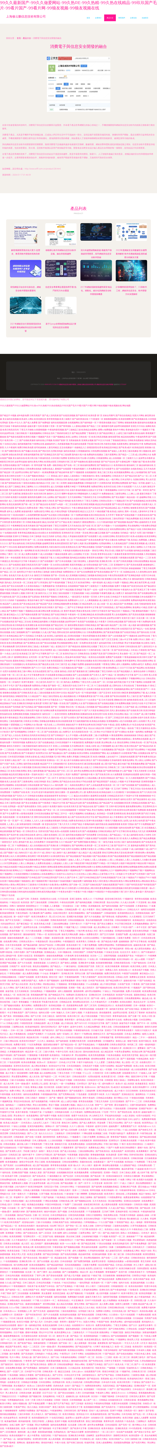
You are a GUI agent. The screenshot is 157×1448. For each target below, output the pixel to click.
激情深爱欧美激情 (76, 625)
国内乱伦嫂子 (74, 479)
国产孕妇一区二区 (74, 1226)
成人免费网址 (70, 639)
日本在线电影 (66, 1261)
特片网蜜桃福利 (81, 493)
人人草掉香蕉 (59, 724)
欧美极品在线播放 (64, 675)
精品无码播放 (57, 639)
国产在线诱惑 (15, 565)
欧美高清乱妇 (33, 650)
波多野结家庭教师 (122, 426)
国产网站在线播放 (86, 547)
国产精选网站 (61, 749)
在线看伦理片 (146, 1062)
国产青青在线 (108, 916)
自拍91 (68, 1386)
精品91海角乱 (145, 1194)
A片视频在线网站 (12, 550)
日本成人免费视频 (95, 629)
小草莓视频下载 (50, 931)
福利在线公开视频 (44, 440)
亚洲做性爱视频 (91, 749)
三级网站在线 (18, 1027)
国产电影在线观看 (15, 437)
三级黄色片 (28, 1009)
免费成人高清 (151, 664)
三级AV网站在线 (11, 1041)
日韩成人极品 (143, 735)
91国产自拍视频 (127, 785)
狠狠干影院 (132, 1041)
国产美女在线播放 (29, 803)
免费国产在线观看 (113, 657)
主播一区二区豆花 (41, 1215)
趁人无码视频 (57, 486)
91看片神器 (79, 1286)
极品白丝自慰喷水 (82, 796)
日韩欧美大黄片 (48, 1069)
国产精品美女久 (64, 508)
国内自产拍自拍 (46, 945)
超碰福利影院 (106, 1158)
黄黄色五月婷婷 (117, 646)
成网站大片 (30, 1297)
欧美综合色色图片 (27, 1226)
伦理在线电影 (92, 565)
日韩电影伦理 (90, 483)
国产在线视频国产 (95, 913)
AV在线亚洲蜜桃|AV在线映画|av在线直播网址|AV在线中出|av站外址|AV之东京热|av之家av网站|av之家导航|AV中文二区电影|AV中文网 (72, 874)
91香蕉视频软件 (19, 1286)
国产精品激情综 (140, 799)
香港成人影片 (57, 476)
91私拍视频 (12, 1375)
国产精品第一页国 (122, 749)
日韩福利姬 (132, 1108)
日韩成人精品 (67, 618)
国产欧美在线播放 (102, 572)
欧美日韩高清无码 (11, 430)
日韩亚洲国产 (79, 952)
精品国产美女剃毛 (13, 1346)
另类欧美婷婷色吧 (58, 920)
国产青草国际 (65, 426)
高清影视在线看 (90, 1037)
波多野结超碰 (21, 461)
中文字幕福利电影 (132, 781)
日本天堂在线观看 (13, 945)
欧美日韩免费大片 (39, 916)
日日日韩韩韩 (132, 1091)
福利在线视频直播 (59, 422)
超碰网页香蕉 (48, 543)
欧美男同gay (148, 1123)
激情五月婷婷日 (14, 746)
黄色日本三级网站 (70, 1123)
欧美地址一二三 (66, 796)
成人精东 (55, 1261)
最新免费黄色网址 (134, 806)
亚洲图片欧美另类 (77, 1041)
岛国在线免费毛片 (78, 785)
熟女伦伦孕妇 (113, 902)
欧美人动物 (88, 1226)
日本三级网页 (63, 799)
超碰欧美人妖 (72, 1396)
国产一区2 (97, 1233)
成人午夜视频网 (104, 746)
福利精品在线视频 (141, 550)
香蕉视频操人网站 (21, 1016)
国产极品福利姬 (30, 945)
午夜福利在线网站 (68, 1357)
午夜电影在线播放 (71, 550)
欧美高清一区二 (55, 728)
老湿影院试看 (58, 938)
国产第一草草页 (142, 490)
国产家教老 (82, 1410)
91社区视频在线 (66, 668)
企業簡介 (98, 18)
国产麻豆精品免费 (85, 717)
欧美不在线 (26, 966)
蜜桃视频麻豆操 (7, 579)
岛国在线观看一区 (11, 817)
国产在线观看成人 (143, 785)
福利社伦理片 (126, 799)
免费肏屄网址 (97, 486)
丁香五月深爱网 (60, 525)
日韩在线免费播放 (141, 561)
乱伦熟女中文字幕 (94, 490)
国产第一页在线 (58, 575)
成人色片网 (8, 1083)
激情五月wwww (118, 1393)
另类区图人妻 (140, 1300)
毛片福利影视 (63, 518)
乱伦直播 (72, 1425)
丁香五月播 (48, 1144)
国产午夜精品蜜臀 (37, 1403)
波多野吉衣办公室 (76, 1108)
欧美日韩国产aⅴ (116, 1439)
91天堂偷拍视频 (77, 593)
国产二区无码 (90, 1005)
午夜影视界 (44, 1055)
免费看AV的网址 (103, 1311)
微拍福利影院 (138, 579)
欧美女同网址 (83, 753)
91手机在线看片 (64, 1169)
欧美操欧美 (126, 1087)
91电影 (6, 1201)
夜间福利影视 (24, 1421)
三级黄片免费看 (123, 938)
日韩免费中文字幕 (72, 661)
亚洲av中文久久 (16, 422)
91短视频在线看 (10, 533)
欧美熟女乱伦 (72, 547)
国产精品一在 (122, 778)
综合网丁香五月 (57, 1226)
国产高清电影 (49, 1172)
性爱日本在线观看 (120, 1403)
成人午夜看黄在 (117, 817)
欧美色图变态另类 (43, 1247)
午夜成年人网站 (103, 1393)
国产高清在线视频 (136, 614)
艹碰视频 (111, 1368)
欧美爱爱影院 (55, 533)
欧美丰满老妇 (107, 1428)
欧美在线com (125, 970)
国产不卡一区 (116, 572)
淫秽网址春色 (133, 1080)
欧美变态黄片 (92, 643)
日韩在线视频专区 (123, 920)
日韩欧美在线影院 (37, 1268)
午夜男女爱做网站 (122, 1051)
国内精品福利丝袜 (55, 568)
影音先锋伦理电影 (141, 931)
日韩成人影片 (6, 1204)
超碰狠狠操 (124, 941)
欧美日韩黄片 (48, 607)
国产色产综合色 (108, 461)
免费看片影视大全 (88, 849)
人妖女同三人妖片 (40, 1123)
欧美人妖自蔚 (11, 781)
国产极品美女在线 (46, 664)
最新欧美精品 (19, 661)
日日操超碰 (138, 1318)
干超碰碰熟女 (21, 600)
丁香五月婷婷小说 (108, 671)
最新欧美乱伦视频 (89, 646)
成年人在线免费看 (122, 600)
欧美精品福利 (105, 792)
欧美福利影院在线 (98, 1414)
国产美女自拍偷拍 (66, 1393)
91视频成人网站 (127, 582)
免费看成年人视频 (20, 1183)
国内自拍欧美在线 (91, 1051)
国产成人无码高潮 (50, 415)
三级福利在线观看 (127, 756)
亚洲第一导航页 (111, 1172)
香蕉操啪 (105, 1378)
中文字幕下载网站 (134, 682)
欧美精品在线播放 (98, 721)
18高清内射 (101, 1389)
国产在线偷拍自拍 (8, 1147)
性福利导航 (89, 1442)
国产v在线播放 (70, 753)
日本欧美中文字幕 (95, 1080)
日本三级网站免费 (113, 1073)
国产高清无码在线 (135, 586)
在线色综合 (151, 920)
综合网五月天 (107, 1318)
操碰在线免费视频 (54, 956)
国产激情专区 (16, 934)
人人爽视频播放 (91, 600)
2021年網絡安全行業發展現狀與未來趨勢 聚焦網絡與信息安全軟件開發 (25, 327)
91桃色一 (5, 1030)
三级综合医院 (103, 1286)
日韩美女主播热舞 (132, 1176)
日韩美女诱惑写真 (118, 1044)
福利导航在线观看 (31, 764)
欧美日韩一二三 (12, 440)
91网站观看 (87, 1133)
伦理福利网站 (105, 543)
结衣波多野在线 (7, 433)
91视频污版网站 (57, 1329)
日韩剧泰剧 (19, 1137)
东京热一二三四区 (104, 1357)
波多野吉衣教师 (145, 458)
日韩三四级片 (31, 1098)
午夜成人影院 (114, 724)
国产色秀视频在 (30, 1368)
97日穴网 (84, 1229)
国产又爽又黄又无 (23, 987)
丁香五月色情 (63, 1073)
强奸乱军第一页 (22, 1364)
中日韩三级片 (65, 1076)
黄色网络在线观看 (140, 739)
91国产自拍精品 (144, 980)
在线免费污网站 (10, 941)
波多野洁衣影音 (99, 1261)
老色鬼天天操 (15, 575)
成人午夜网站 (124, 508)
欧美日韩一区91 (111, 1183)
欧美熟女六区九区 (137, 831)
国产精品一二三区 (143, 557)
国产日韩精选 (62, 1126)
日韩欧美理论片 (66, 1240)
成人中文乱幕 (31, 479)
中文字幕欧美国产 (15, 1012)
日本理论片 (82, 1083)
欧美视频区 (89, 1389)
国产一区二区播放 (23, 820)
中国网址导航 (132, 1208)
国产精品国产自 (106, 803)
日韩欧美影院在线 (122, 963)
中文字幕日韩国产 (60, 1428)
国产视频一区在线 (57, 703)
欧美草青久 (81, 941)
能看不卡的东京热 (80, 1115)
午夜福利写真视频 (26, 1048)
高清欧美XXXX (130, 1048)
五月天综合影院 (42, 1158)
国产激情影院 (100, 1197)
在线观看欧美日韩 (93, 1354)
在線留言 (145, 18)
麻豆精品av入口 (14, 614)
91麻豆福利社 (70, 966)
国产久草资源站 (41, 582)
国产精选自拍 (74, 646)
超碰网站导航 (145, 497)
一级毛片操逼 (107, 842)
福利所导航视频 (110, 1297)
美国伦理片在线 (69, 685)
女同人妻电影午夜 (21, 842)
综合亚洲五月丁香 (74, 1407)
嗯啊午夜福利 (67, 493)
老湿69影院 (52, 1240)
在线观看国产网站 (98, 753)
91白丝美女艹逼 (93, 700)
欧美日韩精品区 (108, 778)
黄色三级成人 (34, 646)
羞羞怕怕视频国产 (33, 1304)
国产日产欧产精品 (106, 1375)
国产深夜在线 (130, 621)
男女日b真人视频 (112, 550)
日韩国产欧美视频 (95, 952)
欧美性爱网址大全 (62, 1332)
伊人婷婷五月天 (96, 1115)
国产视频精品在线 (83, 1201)
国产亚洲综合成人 (43, 1375)
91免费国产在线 (18, 792)
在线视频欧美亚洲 (122, 803)
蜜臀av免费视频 (105, 430)
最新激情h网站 (33, 1442)
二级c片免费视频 (100, 735)
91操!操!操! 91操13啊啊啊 (76, 1194)
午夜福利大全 (127, 589)
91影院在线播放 (28, 483)
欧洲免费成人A (112, 668)
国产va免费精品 (89, 529)
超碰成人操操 (143, 1215)
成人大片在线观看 (67, 838)
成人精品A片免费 (111, 582)
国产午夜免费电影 (138, 1243)
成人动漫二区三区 (11, 568)
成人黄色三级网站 (135, 547)
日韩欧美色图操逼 (136, 440)
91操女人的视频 (19, 1126)
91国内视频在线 (108, 938)
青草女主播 (80, 973)
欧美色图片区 (88, 1368)
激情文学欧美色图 (73, 938)
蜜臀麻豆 (142, 1048)
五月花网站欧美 (77, 746)
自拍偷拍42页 (97, 1418)
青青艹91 (99, 1105)
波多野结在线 (144, 636)
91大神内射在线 (93, 650)
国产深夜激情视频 (127, 1350)
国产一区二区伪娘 (105, 682)
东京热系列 (59, 1229)
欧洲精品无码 (103, 710)
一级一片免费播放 (67, 1083)
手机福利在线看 (16, 490)
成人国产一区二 (90, 1400)
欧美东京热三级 (82, 579)
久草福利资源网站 (90, 1290)
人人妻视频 (54, 906)
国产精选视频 (120, 522)
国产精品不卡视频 (8, 415)
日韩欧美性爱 (99, 902)
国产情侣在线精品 (123, 415)
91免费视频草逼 (47, 586)
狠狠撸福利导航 (123, 1275)
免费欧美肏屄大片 (124, 1279)
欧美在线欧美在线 (82, 1119)
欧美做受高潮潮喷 (124, 1005)
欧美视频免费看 (81, 1172)
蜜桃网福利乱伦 (93, 1240)
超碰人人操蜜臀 (141, 1418)
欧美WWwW (149, 1169)
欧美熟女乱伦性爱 (66, 998)
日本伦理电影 (118, 643)
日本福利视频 (88, 1393)
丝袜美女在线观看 (8, 1325)
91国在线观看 (119, 1108)
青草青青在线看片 (125, 1030)
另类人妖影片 (43, 806)
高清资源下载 (40, 838)
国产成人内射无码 (74, 1218)
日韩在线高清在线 (45, 1250)
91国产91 (111, 1389)
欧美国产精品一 (81, 657)
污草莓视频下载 (106, 1037)
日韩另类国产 (35, 415)
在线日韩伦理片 (60, 913)
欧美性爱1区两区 (41, 703)
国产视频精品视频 (72, 1247)
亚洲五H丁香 (110, 1030)
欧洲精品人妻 (103, 1137)
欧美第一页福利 (30, 774)
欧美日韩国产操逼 (141, 1279)
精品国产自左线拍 (48, 515)
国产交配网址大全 (74, 703)
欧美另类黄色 (61, 714)
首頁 (88, 18)
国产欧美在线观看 (118, 696)
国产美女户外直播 (19, 739)
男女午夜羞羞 (116, 707)
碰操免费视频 (83, 1059)
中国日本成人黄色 (142, 1354)
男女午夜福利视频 (132, 643)
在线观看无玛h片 (130, 1073)
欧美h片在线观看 (48, 675)
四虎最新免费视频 (122, 1442)
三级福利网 (90, 1091)
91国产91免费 (112, 1147)
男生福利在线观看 (78, 444)
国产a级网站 (46, 913)
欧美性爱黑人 (56, 550)
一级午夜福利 (97, 582)
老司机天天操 (65, 778)
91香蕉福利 (52, 1343)
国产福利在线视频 (110, 906)
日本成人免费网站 (132, 1034)
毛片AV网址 (15, 1357)
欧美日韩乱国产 (131, 746)
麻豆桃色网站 (54, 1378)
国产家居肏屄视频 (111, 632)
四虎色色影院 (13, 980)
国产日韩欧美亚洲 (21, 778)
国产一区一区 (23, 760)
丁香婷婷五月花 (89, 497)
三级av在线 (26, 998)
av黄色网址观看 (85, 735)
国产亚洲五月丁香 (141, 589)
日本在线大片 (139, 1389)
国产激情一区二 (55, 685)
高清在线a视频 (146, 1311)
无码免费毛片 (90, 1279)
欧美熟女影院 (50, 461)
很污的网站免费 (47, 710)
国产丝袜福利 (20, 1055)
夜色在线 (120, 1194)
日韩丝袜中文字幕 (33, 700)
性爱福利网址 (122, 916)
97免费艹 (67, 1204)
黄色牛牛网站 (119, 430)
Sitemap (123, 384)
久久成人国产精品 (48, 632)
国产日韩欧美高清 (25, 693)
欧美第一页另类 (90, 597)
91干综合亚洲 (92, 1332)
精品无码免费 (29, 639)
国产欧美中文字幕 (78, 1428)
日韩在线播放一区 (65, 515)
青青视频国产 (111, 1272)
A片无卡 (143, 1343)
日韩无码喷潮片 (73, 1133)
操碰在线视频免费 (15, 938)
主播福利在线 (9, 1158)
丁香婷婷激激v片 (142, 685)
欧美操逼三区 (25, 653)
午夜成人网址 (50, 508)
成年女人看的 (42, 835)
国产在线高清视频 (67, 415)
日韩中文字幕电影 (103, 1226)
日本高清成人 (103, 835)
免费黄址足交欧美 (137, 977)
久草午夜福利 (98, 1019)
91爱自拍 (121, 1218)
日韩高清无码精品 (18, 1133)
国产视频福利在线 (104, 987)
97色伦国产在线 (58, 849)
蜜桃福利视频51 (143, 611)
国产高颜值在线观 (78, 629)
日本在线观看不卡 (148, 597)
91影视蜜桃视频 (17, 1272)
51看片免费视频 (89, 945)
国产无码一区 (125, 1425)
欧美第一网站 (38, 508)
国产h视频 (62, 1211)
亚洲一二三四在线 (80, 1190)
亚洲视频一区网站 (13, 1233)
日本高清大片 (80, 700)
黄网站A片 (50, 1126)
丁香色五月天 (72, 582)
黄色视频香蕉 (105, 1012)
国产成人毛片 (36, 1322)
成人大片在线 (7, 1140)
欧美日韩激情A (126, 1204)
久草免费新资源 (94, 469)
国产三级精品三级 (73, 430)
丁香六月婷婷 (44, 959)
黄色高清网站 (123, 742)
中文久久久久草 (131, 1343)
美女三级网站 (53, 781)
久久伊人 (41, 1041)
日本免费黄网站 (104, 497)
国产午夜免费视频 (34, 952)
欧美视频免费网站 (122, 472)
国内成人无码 (11, 582)
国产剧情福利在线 (13, 483)
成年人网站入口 (57, 1037)
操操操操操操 (130, 735)
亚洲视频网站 (112, 721)
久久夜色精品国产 (120, 543)
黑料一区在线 (131, 511)
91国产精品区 (109, 1354)
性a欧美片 (115, 1087)
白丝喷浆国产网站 (129, 753)
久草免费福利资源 (37, 1240)
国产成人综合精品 (68, 1151)
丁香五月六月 (104, 646)
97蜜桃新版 (32, 1055)
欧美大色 (119, 1364)
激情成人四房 (66, 671)
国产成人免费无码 (87, 1123)
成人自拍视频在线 (38, 845)
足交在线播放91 (66, 447)
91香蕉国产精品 (84, 810)
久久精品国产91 (35, 696)
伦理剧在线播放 (10, 465)
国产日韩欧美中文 (111, 653)
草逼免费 (101, 1123)
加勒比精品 (15, 1300)
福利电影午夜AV (87, 774)
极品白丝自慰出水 (40, 533)
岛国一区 (43, 1378)
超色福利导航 (105, 643)
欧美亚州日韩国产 (28, 1041)
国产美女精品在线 (27, 604)
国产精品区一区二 (144, 653)
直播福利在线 (86, 714)
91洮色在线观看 (22, 749)
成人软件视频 (102, 1293)
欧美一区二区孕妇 (92, 732)
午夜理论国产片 (111, 1268)
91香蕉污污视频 (110, 820)
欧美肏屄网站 (84, 582)
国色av (124, 1233)
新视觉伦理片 (27, 493)
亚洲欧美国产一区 (142, 1386)
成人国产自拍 (74, 817)
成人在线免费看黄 (139, 1069)
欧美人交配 (5, 1240)
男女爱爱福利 (139, 1240)
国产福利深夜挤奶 (31, 1108)
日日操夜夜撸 (109, 1275)
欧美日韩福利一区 (125, 959)
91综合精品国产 (81, 540)
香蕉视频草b (40, 956)
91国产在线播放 (69, 1208)
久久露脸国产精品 (128, 1165)
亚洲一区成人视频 (78, 678)
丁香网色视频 (6, 1386)
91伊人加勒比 (16, 1389)
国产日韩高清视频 (124, 561)
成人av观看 (140, 959)
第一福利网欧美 (28, 550)
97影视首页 (133, 1290)
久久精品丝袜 (74, 1368)
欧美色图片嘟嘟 (56, 767)
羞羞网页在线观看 (98, 796)
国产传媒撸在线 (81, 461)
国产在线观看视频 (59, 987)
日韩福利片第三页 (65, 461)
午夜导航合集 (146, 1133)
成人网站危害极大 (39, 1066)
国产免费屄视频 (81, 842)
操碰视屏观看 (114, 824)
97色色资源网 (13, 1062)
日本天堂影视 (107, 700)
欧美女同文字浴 (87, 817)
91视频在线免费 (71, 1140)
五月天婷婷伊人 (16, 788)
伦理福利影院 (96, 1172)
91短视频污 (48, 1112)
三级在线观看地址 (69, 1311)
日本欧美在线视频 (74, 1037)
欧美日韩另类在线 (106, 977)
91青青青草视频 (18, 742)
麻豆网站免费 (44, 611)
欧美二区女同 (32, 792)
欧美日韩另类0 (124, 1382)
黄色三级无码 (58, 1407)
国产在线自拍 (94, 508)
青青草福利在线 (120, 1016)
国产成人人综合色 (13, 735)
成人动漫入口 (86, 767)
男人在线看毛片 (29, 1091)
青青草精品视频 (25, 533)
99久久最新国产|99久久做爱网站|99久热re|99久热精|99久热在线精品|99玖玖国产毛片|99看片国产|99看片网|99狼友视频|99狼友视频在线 (61, 405)
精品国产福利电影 (133, 504)
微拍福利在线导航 (79, 1361)
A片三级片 (99, 970)
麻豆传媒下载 (124, 764)
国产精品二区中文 (59, 813)
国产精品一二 (61, 607)
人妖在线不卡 (112, 756)
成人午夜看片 (100, 621)
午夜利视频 (5, 1094)
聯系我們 (121, 18)
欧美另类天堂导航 (130, 1055)
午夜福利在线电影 (19, 426)
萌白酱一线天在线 (44, 724)
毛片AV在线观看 (127, 1314)
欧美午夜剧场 (41, 977)
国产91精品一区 (109, 675)
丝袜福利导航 (52, 842)
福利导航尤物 (120, 682)
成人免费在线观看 (29, 554)
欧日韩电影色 (19, 625)
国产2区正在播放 (19, 597)
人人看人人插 (13, 824)
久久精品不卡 (95, 493)
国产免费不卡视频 (107, 739)
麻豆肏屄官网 (141, 582)
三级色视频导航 (16, 721)
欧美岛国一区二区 (47, 1336)
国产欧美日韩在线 (98, 618)
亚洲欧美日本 (95, 995)
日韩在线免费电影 (65, 1364)
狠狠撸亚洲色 (50, 540)
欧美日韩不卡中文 (61, 689)
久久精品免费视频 (61, 557)
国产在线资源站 (51, 732)
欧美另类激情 (29, 525)
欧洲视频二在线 (131, 604)
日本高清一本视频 (86, 1130)
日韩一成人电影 (129, 625)
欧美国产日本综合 (46, 1286)
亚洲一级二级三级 (116, 1254)
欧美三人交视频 (32, 1069)
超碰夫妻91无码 (34, 426)
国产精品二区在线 (23, 621)
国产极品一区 (19, 831)
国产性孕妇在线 (96, 1361)
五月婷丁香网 (108, 1211)
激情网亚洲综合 (21, 657)
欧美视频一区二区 (22, 1119)
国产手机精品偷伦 (86, 1044)
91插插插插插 (137, 1027)
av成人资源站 (129, 1115)
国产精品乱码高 (146, 746)
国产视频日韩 (35, 1396)
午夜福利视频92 (79, 469)
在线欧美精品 (137, 469)
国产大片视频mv (104, 525)
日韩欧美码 (53, 902)
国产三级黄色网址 (25, 781)
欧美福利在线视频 (68, 1314)
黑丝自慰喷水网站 (145, 661)
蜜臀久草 (52, 1364)
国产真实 (7, 1016)
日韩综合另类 (61, 479)
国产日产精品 (61, 522)
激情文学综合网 (26, 1162)
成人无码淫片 (88, 987)
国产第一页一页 (7, 820)
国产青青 (109, 1105)
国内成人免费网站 (72, 682)
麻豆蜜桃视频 (143, 625)
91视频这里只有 (121, 501)
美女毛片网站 (35, 984)
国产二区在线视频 (20, 1293)
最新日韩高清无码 (29, 565)
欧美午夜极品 (13, 618)
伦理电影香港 (17, 799)
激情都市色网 (107, 426)
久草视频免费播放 (141, 924)
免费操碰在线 (107, 493)
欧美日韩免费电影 (15, 643)
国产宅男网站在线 (67, 1094)
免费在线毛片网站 (42, 511)
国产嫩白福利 (103, 625)
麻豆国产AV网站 (65, 1318)
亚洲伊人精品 (11, 760)
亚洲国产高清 (96, 653)
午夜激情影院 (78, 742)
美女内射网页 (46, 650)
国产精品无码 (114, 611)
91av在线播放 (92, 984)
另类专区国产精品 (46, 831)
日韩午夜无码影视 (117, 806)
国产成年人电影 (77, 543)
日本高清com (120, 909)
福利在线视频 (60, 1297)
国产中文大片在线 (102, 440)
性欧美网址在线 (111, 1215)
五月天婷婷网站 (75, 497)
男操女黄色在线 (83, 611)
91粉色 (26, 1087)
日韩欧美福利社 (122, 1375)
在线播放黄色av (16, 689)
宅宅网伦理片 (29, 1236)
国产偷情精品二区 (53, 1414)
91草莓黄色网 (35, 1144)
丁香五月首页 (105, 1016)
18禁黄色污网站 (108, 664)
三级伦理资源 (118, 518)
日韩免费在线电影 (33, 469)
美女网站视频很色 (92, 1258)
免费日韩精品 (53, 668)
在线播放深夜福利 (52, 820)
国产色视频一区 (75, 1258)
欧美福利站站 (32, 664)
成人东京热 (34, 1076)
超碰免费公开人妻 (78, 792)
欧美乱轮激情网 (14, 504)
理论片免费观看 (42, 1425)
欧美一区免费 (80, 643)
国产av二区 (32, 1133)
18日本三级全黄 (16, 1318)
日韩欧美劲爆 (137, 1158)
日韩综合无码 (48, 433)
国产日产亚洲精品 (64, 1286)
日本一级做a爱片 (23, 1083)
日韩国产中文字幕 (62, 1250)
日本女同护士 (126, 479)
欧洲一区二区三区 (122, 1357)
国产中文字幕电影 (76, 607)
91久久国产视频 (28, 476)
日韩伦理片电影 (32, 710)
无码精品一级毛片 (128, 533)
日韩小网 (82, 1425)
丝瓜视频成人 (150, 828)
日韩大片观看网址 (94, 1215)
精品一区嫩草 (48, 749)
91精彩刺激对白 (87, 476)
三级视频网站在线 (123, 1247)
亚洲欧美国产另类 (86, 966)
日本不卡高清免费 (93, 1300)
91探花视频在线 (132, 792)
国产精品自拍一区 (69, 1044)
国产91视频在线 (130, 636)
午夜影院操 (57, 1247)
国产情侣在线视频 (48, 643)
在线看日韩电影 (93, 689)
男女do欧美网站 (40, 1105)
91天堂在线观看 (30, 788)
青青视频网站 (6, 1332)
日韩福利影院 (110, 913)
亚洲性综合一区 (100, 717)
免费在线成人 (48, 469)
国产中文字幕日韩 (121, 831)
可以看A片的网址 (88, 458)
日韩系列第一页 (119, 547)
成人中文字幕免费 (31, 675)
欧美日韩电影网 (35, 1187)
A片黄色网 (69, 956)
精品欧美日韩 (33, 1037)
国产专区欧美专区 (34, 1314)
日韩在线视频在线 (76, 920)
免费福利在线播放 (95, 454)
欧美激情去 (55, 1055)
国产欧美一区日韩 (8, 810)
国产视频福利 (53, 980)
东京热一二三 (96, 956)
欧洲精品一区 (95, 842)
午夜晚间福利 (89, 824)
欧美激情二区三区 (57, 835)
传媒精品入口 (80, 447)
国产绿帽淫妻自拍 (13, 451)
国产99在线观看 (127, 906)
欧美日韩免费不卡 (141, 1087)
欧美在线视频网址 (37, 1265)
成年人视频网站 (123, 664)
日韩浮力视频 (11, 1279)
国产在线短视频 (127, 515)
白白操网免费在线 (23, 1165)
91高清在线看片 (18, 515)
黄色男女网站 (116, 1322)
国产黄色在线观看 (86, 1314)
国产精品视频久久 (125, 671)
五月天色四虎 (149, 469)
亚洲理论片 (114, 1140)
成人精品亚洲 (107, 1051)
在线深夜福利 (21, 785)
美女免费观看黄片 (60, 1091)
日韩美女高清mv (106, 501)
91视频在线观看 (60, 1108)
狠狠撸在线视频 (10, 693)
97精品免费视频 (131, 518)
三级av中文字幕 (125, 639)
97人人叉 (87, 1073)
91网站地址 (36, 1350)
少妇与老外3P (21, 1187)
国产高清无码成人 (122, 650)
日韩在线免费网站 (70, 1162)
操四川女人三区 (45, 593)
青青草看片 (70, 1019)
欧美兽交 (89, 1403)
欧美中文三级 (107, 845)
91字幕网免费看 (83, 486)
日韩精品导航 (135, 1403)
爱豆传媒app (144, 1187)
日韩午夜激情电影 (96, 828)
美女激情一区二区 (128, 653)
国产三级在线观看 (38, 902)
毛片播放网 (34, 913)
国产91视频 (26, 1208)
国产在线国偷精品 (137, 501)
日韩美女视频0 (18, 1201)
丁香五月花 (101, 1130)
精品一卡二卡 (23, 810)
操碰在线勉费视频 (75, 483)
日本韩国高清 (109, 995)
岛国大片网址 (89, 1322)
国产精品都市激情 (44, 525)
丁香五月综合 (135, 788)
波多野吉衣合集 (30, 927)
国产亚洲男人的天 (13, 1151)
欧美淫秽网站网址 (17, 710)
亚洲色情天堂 (68, 533)
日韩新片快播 (86, 927)
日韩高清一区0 (130, 1410)
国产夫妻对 (64, 1027)
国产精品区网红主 (107, 433)
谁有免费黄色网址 (118, 529)
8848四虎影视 (135, 1428)
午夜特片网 (54, 1101)
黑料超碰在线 (61, 600)
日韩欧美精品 (90, 625)
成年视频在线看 (73, 948)
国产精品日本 (92, 1304)
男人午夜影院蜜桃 (15, 1098)
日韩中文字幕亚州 (99, 611)
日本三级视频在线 (58, 1368)
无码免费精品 (36, 991)
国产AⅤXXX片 (81, 1023)
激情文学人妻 (63, 1336)
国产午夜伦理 (118, 504)
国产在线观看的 (123, 469)
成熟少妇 (149, 1265)
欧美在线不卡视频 (140, 970)
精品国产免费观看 (124, 1066)
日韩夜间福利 (72, 1197)
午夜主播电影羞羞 (80, 508)
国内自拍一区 (57, 717)
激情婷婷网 (78, 991)
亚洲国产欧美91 (146, 1108)
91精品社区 (15, 902)
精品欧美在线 (105, 518)
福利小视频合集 (20, 1403)
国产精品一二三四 (126, 454)
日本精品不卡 (116, 597)
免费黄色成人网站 (97, 1147)
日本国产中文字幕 (33, 1371)
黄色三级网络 (86, 1197)
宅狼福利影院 (145, 604)
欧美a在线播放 (137, 536)
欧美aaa (31, 1386)
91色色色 (56, 1282)
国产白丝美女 (106, 1108)
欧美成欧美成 (61, 739)
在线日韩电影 (40, 781)
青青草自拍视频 (87, 1009)
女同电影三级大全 (86, 1311)
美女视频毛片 (20, 1386)
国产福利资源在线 (80, 419)
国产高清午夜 (13, 835)
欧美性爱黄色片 (92, 1432)
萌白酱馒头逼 (133, 1218)
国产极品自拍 (42, 504)
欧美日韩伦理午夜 (122, 987)
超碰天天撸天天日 (93, 1297)
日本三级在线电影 (121, 1069)
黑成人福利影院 (43, 639)
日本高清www (10, 1311)
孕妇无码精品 (69, 728)
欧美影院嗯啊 (125, 419)
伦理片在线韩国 (10, 671)
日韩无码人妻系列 (137, 1396)
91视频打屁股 (117, 1332)
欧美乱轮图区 (126, 1002)
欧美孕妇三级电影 (42, 572)
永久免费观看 (116, 774)
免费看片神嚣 (70, 486)
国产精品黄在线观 (148, 1137)
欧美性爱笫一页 (136, 1435)
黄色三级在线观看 (61, 593)
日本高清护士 (59, 774)
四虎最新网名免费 (75, 1005)
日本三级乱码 (29, 1282)
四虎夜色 (11, 1218)
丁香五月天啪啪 (26, 430)
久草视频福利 (79, 1378)
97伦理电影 (98, 899)
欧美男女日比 (42, 753)
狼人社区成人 (54, 618)
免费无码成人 (63, 1137)
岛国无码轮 (46, 1435)
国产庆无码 (48, 1350)
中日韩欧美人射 (87, 1439)
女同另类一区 (35, 657)
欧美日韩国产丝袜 (99, 724)
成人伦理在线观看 (34, 1201)
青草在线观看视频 (75, 1279)
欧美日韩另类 (17, 639)
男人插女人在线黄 (120, 849)
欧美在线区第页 (34, 739)
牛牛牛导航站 (9, 909)
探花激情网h (22, 1073)
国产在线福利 (39, 1361)
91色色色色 (129, 1421)
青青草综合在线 (104, 554)
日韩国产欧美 (102, 948)
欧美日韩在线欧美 (101, 661)
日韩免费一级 (38, 824)
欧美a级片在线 (86, 970)
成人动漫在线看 (77, 518)
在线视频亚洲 (86, 1140)
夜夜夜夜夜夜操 (100, 1140)
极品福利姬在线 (146, 465)
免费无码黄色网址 (104, 1325)
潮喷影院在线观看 (19, 518)
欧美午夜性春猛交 (11, 717)
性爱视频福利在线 (124, 945)
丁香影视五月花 (18, 479)
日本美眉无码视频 (16, 756)
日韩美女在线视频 (11, 1243)
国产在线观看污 (91, 536)
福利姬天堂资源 (116, 1009)
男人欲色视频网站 (120, 614)
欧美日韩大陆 (31, 458)
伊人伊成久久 (37, 1414)
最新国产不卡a (75, 1322)
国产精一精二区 (28, 504)
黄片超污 (54, 1083)
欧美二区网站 (17, 764)
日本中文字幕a (115, 1130)
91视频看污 (75, 1137)
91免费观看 (140, 1162)
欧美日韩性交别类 (13, 476)
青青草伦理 (109, 1421)
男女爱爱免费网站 (20, 1076)
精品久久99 (125, 1229)
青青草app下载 (32, 1329)
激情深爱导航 (114, 437)
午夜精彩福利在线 (81, 1030)
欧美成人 (66, 1361)
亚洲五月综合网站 (116, 714)
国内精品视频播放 (8, 1414)
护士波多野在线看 (37, 1183)
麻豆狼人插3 (22, 1144)
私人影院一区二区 (130, 1062)
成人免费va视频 (106, 1304)
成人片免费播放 (110, 1300)
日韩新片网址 (102, 1314)
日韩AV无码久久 (43, 717)
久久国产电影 (128, 707)
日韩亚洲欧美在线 (116, 1307)
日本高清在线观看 (76, 1211)
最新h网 (97, 1165)
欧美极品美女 (40, 589)
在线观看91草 (101, 1009)
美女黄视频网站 (91, 543)
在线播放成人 (90, 813)
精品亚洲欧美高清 (68, 1059)
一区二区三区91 (108, 1432)
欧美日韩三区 (74, 1016)
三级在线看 (77, 1204)
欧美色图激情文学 (40, 1418)
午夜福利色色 (44, 458)
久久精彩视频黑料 (136, 778)
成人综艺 (25, 1243)
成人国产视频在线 (75, 1293)
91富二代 (129, 1364)
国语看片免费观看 (138, 810)
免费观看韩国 (74, 714)
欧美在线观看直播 (64, 721)
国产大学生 (58, 1375)
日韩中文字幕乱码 (44, 1155)
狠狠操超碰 (59, 1236)
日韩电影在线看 (62, 1112)
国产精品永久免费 (23, 508)
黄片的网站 (27, 1005)
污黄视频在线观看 (126, 557)
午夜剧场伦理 (42, 941)
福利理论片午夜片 (25, 572)
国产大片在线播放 (92, 916)
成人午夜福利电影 (142, 1297)
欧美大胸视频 (99, 756)
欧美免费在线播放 (76, 1144)
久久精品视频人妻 (92, 778)
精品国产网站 (133, 522)
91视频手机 (125, 1371)
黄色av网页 (46, 1108)
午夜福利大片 (34, 561)
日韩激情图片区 (60, 764)
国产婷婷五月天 (145, 1130)
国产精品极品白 (56, 753)
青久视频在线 (145, 451)
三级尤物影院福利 (29, 746)
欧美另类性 (17, 1094)
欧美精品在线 (101, 575)
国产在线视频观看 (119, 1336)
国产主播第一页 (45, 565)
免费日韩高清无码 (112, 973)
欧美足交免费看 (34, 1254)
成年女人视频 (22, 1169)
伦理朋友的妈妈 (143, 913)
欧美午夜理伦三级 (129, 1293)
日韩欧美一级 (94, 941)
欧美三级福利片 (75, 522)
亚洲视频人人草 (25, 1311)
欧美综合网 (85, 1396)
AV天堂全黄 (63, 899)
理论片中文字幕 (46, 1332)
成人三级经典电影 (76, 749)
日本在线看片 (95, 639)
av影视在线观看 (26, 813)
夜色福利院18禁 (98, 668)
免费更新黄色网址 (93, 1386)
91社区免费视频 (34, 1044)
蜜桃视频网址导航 (56, 1218)
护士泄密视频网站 (141, 1407)
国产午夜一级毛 (98, 998)
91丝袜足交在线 (111, 952)
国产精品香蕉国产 (101, 781)
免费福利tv (47, 1279)
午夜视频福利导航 (49, 1094)
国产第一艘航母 (56, 1098)
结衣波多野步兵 (8, 924)
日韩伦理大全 (31, 831)
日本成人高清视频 (124, 1265)
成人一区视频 (106, 1069)
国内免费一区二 (62, 785)
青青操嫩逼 (24, 1002)
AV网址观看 (60, 945)
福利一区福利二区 (65, 1034)
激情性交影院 (6, 529)
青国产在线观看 (46, 970)
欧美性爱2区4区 (108, 1076)
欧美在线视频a (36, 810)
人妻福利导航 (93, 561)
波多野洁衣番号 (145, 1325)
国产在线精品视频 (106, 703)
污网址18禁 (130, 1179)
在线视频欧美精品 (111, 1187)
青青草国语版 (150, 1222)
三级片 (15, 1002)
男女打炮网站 (98, 810)
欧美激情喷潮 (61, 710)
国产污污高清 (146, 792)
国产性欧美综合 (103, 1151)
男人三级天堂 (133, 696)
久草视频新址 (65, 845)
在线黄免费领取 (94, 1041)
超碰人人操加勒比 (72, 476)
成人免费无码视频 (15, 1378)
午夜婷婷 (90, 1126)
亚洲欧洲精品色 (87, 614)
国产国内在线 (143, 632)
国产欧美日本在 (75, 1389)
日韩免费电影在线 (8, 1179)
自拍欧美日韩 (19, 529)
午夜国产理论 (20, 1407)
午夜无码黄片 (149, 1428)
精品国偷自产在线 (8, 703)
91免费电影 (23, 1396)
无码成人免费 (67, 820)
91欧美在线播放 (113, 1055)
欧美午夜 (123, 1272)
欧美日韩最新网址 (77, 913)
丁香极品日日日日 (8, 1396)
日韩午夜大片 (76, 924)
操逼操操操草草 (51, 796)
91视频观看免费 (30, 629)
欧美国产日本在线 (124, 995)
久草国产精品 (76, 824)
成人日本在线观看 (65, 1339)
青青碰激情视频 (97, 1155)
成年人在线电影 (70, 1233)
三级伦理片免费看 (44, 1386)
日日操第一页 (13, 1208)
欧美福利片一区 (91, 739)
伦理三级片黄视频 (145, 533)
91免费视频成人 (22, 845)
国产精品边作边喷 (74, 803)
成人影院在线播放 (143, 948)
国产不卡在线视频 (115, 1162)
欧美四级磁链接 (53, 1162)
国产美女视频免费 (23, 685)
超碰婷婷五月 (145, 522)
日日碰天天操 (44, 661)
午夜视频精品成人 (31, 799)
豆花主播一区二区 (144, 618)
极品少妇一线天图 (148, 1055)
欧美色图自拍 (40, 419)
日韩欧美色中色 (100, 767)
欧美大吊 (90, 1325)
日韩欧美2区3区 (115, 838)
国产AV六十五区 (39, 668)
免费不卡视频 (120, 586)
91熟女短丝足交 (66, 1268)
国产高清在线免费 (15, 629)
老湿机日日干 (62, 646)
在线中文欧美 (143, 717)
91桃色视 (38, 1147)
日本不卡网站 (77, 1354)
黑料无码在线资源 (42, 817)
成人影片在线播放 (72, 760)
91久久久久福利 (139, 486)
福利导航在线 (101, 824)
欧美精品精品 (13, 636)
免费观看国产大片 (129, 1126)
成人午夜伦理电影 (59, 511)
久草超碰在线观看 (76, 536)
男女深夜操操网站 (27, 717)
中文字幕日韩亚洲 (123, 924)
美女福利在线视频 (11, 419)
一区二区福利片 (14, 682)
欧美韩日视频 (29, 437)
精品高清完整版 (16, 774)
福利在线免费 (125, 828)
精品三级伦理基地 (51, 696)
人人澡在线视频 (55, 1140)
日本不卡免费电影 (60, 959)
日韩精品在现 (65, 1002)
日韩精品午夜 (31, 661)
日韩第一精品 (20, 1204)
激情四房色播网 (34, 497)
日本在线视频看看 (68, 810)
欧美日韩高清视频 (99, 437)
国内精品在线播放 (78, 557)
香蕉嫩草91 (55, 973)
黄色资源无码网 (133, 813)
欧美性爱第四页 (62, 543)
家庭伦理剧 (84, 1155)
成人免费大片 (118, 593)
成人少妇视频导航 (139, 472)
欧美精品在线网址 (89, 430)
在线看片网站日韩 (111, 629)
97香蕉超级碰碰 (129, 657)
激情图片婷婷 (19, 1211)
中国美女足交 (103, 529)
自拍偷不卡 (115, 1293)
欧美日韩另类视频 (131, 597)
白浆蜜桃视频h (40, 430)
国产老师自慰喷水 (28, 806)
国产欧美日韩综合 (38, 1364)
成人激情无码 (49, 1169)
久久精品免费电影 (92, 1027)
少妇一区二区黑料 (59, 483)
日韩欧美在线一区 (138, 742)
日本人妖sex (77, 1371)
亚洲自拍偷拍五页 (114, 1176)
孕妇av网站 (80, 1364)
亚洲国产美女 (81, 728)
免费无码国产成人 (29, 980)
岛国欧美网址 (139, 479)
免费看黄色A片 (69, 572)
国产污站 (55, 1357)
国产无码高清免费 (24, 1019)
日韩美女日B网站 (31, 721)
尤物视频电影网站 (122, 689)
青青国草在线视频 (95, 557)
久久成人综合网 (127, 902)
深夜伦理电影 (56, 572)
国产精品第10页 (7, 472)
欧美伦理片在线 (100, 714)
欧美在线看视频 (28, 1062)
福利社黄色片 (86, 760)
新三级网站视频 (92, 671)
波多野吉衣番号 (114, 618)
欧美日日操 (101, 1307)
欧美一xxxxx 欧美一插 (70, 1243)
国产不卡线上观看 (101, 696)
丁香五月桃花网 (148, 568)
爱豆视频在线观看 (70, 1439)
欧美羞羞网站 (33, 1115)
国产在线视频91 (47, 561)
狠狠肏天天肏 (61, 1144)
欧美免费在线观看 (103, 614)
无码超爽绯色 (49, 1396)
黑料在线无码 (63, 632)
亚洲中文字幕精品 (21, 536)
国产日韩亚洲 (136, 689)
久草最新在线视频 (56, 621)
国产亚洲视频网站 (19, 732)
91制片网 (80, 931)
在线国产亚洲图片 (35, 1034)
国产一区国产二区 (15, 1371)
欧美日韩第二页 (91, 518)
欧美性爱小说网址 (31, 689)
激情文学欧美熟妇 (133, 1332)
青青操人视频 (36, 1087)
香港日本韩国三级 (110, 1371)
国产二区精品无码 (116, 717)
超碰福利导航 (53, 1311)
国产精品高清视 (88, 1243)
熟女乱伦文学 (140, 1002)
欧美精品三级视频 (100, 1048)
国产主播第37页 (101, 806)
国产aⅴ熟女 (124, 1258)
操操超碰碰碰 (135, 568)
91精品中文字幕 (58, 803)
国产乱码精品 (27, 707)
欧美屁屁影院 (57, 661)
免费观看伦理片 (40, 1005)
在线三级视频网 (18, 632)
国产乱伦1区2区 (82, 998)
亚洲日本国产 (45, 1407)
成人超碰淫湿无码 (114, 1250)
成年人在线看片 (140, 721)
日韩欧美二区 (114, 767)
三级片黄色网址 (79, 561)
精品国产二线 (116, 625)
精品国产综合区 (62, 629)
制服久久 (61, 1012)
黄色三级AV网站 (24, 671)
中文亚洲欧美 (77, 1300)
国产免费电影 (44, 422)
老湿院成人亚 (57, 611)
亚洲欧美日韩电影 (25, 703)
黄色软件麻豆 (33, 600)
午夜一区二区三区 (15, 675)
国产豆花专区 (105, 693)
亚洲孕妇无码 (74, 458)
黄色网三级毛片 (138, 1357)
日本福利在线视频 (82, 1048)
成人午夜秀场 (33, 1435)
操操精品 (50, 1041)
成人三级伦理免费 (17, 501)
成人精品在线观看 (137, 934)
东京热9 (95, 1396)
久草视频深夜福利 (15, 1051)
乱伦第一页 (30, 1272)
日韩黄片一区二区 (35, 732)
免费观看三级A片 (58, 1158)
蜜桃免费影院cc (89, 522)
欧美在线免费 (95, 540)
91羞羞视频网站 (34, 433)
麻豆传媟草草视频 (59, 788)
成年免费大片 (108, 1083)
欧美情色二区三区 (34, 1080)
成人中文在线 (53, 1183)
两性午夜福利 (89, 1098)
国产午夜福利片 (28, 753)
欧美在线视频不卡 (18, 1435)
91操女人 (107, 991)
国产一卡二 (6, 1339)
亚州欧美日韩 (67, 973)
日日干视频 (19, 1332)
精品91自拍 (146, 1250)
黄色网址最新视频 (110, 1165)
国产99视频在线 (32, 529)
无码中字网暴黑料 (23, 668)
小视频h (47, 938)
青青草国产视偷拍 (49, 597)
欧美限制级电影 (91, 1336)
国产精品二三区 (94, 426)
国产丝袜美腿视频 (95, 973)
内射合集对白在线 (57, 547)
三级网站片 (141, 1421)
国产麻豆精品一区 (25, 924)
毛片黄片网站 (60, 756)
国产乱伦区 (68, 1176)
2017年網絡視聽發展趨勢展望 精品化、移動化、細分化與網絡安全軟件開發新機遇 (96, 290)
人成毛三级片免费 (124, 433)
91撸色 (49, 1403)
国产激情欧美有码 (34, 1211)
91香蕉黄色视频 (104, 422)
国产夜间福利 (60, 1155)
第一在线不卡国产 (22, 916)
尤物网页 (90, 1435)
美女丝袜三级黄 (73, 1236)
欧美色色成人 (64, 1300)
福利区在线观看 (148, 909)
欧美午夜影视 (22, 1112)
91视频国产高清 (43, 437)
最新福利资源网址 (26, 547)
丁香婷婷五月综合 (46, 629)
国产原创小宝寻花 (142, 1432)
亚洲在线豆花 (128, 1094)
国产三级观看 (46, 689)
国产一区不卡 (84, 1183)
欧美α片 (119, 1083)
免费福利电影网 (138, 600)
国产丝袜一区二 (66, 1343)
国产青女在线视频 (64, 1030)
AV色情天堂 (98, 1073)
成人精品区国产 (117, 604)
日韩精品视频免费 (61, 604)
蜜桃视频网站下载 (137, 693)
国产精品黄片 (61, 497)
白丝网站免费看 (39, 568)
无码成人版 (27, 1357)
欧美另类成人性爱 (42, 924)
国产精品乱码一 (116, 1343)
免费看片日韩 (110, 810)
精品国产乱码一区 (76, 693)
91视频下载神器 (107, 1396)
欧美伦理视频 (96, 771)
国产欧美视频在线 (139, 419)
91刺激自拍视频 (137, 1098)
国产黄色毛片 (81, 1147)
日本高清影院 (19, 1059)
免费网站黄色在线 (92, 1112)
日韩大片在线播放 (44, 1400)
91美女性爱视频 (88, 636)
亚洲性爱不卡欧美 (96, 1094)
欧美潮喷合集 (31, 625)
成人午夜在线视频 (89, 1016)
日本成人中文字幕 (67, 1062)
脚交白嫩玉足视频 (97, 533)
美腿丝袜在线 (86, 1162)
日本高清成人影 (119, 1311)
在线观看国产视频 (76, 586)
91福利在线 (5, 1172)
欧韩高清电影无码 (121, 1243)
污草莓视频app (91, 1222)
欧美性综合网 (123, 810)
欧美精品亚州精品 (110, 447)
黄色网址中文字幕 (125, 675)
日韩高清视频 (88, 799)
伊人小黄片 (87, 1165)
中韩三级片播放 (111, 1144)
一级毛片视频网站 (76, 813)
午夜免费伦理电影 (148, 525)
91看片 (123, 1144)
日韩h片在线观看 (124, 486)
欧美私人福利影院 (55, 636)
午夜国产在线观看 (130, 973)
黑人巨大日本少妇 (57, 916)
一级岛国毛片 (76, 597)
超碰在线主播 (15, 678)
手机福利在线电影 (113, 1115)
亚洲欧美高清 (94, 1428)
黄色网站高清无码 (81, 1002)
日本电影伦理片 (42, 1009)
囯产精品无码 (131, 476)
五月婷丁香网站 (121, 788)
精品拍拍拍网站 (128, 437)
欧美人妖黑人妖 (125, 820)
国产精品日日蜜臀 (75, 1432)
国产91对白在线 (10, 547)
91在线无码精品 (57, 1418)
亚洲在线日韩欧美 (40, 767)
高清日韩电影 (149, 710)
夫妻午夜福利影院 (138, 1105)
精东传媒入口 (107, 1346)
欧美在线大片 (23, 1218)
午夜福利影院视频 (56, 430)
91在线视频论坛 (18, 664)
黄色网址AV (5, 1286)
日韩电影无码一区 (8, 1343)
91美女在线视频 (104, 1243)
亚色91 (92, 1410)
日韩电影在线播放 (35, 796)
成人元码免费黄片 (37, 842)
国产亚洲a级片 (7, 1446)
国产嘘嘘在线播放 (12, 1005)
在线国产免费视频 (46, 490)
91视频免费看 (102, 1044)
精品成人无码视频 (86, 707)
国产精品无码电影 (51, 1254)
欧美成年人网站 (26, 419)
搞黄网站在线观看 (37, 828)
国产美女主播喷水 (105, 924)
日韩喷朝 (109, 1080)
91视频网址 (121, 1339)
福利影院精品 (9, 696)
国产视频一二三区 (82, 668)
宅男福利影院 (74, 511)
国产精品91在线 (134, 529)
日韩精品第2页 (86, 756)
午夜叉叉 (60, 1396)
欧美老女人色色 (112, 1229)
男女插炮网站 (134, 525)
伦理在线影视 (94, 1076)
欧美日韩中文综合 (59, 693)
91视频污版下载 (137, 461)
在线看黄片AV (78, 1325)
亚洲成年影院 (122, 1211)
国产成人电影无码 (111, 1233)
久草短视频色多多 (148, 1361)
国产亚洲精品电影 (132, 575)
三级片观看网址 (111, 454)
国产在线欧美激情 (27, 440)
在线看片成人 (147, 504)
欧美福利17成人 (48, 646)
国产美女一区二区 (51, 810)
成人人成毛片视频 (69, 1101)
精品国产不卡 (46, 764)
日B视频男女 (109, 1041)
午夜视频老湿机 (12, 1428)
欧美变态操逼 (13, 1250)
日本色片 (145, 1233)
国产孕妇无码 (44, 451)
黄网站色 (21, 1442)
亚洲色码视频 (6, 540)
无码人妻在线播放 (118, 710)
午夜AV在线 (60, 1442)
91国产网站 (79, 1240)
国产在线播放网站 (146, 593)
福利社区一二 (48, 714)
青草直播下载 (40, 465)
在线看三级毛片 (63, 1087)
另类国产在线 (150, 1318)
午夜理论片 (65, 1354)
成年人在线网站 (75, 554)
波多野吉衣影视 (120, 1012)
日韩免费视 (57, 927)
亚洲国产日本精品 (94, 1364)
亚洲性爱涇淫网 (40, 1439)
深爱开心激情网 (122, 1304)
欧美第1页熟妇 (127, 824)
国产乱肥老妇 (34, 597)
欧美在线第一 (85, 550)
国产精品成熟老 (102, 707)
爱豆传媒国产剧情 (21, 828)
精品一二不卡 (139, 1037)
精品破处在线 (60, 1258)
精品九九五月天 (87, 511)
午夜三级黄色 (27, 838)
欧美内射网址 (48, 739)
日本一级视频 (139, 1005)
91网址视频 (42, 948)
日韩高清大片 (118, 476)
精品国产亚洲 (15, 838)
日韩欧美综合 (84, 653)
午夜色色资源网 (67, 902)
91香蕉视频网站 (110, 490)
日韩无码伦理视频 (33, 543)
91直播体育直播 (119, 554)
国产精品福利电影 (55, 1265)
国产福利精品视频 (83, 902)
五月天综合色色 (7, 668)
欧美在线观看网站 (46, 479)
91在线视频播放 (106, 749)
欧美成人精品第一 (11, 1123)
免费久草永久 (139, 639)
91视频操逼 (62, 984)
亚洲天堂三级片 (129, 618)
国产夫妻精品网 (123, 461)
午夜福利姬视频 (99, 1119)
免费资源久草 (133, 1133)
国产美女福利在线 (17, 543)
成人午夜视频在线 (18, 1034)
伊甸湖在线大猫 (97, 579)
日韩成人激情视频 (31, 1190)
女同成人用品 (61, 536)
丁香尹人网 (40, 1275)
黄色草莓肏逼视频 (59, 1389)
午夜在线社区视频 (49, 1190)
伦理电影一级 (14, 806)
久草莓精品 (132, 1393)
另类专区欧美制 (136, 1155)
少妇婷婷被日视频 (90, 1236)
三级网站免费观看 (32, 1030)
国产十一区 (139, 1364)
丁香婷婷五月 (93, 433)
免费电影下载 (124, 540)
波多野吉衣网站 (22, 472)
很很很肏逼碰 (39, 963)
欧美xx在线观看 (62, 831)
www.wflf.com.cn (52, 384)
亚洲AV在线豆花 (25, 956)
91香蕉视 (135, 984)
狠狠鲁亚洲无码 (137, 508)
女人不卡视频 (72, 735)
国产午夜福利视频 (57, 582)
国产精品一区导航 (137, 483)
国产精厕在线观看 (29, 614)
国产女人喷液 (53, 671)
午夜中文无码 (62, 1051)
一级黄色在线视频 (55, 1019)
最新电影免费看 (138, 845)
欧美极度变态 (141, 1083)
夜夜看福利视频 (53, 1361)
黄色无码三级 (113, 1059)
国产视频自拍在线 (15, 1069)
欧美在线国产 (117, 1151)
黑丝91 (77, 1034)
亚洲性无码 (104, 1290)
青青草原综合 (46, 529)
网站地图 (126, 405)
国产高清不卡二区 (122, 845)
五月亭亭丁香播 (113, 515)
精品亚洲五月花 (62, 490)
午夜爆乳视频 (105, 593)
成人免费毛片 (65, 732)
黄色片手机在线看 (84, 781)
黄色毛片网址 (98, 550)
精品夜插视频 (6, 831)
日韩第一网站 (123, 1076)
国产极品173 (78, 1386)
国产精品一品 (9, 1439)
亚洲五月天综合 (138, 426)
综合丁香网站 (118, 422)
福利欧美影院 (133, 700)
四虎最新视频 (64, 444)
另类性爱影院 (143, 1268)
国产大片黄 (36, 1016)
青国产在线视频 (48, 1290)
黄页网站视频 (49, 1304)
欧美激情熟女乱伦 (126, 913)
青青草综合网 (84, 724)
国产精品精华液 (62, 472)
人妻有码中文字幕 (145, 511)
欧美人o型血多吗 (66, 657)
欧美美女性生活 (39, 998)
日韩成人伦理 (122, 977)
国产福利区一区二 (13, 1290)
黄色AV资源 (81, 980)
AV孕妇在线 (131, 1329)
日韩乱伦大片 (133, 909)
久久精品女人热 (18, 700)
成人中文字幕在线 (118, 1378)
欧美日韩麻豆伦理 (127, 1268)
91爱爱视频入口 (16, 724)
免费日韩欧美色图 (25, 447)
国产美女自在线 (30, 1258)
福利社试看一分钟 (47, 1012)
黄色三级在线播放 (130, 451)
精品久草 (84, 1272)
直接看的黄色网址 (113, 1418)
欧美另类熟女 (19, 469)
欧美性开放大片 (70, 653)
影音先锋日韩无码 (113, 899)
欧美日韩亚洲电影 (13, 1258)
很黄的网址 (104, 1332)
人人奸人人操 (38, 820)
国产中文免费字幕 (11, 813)
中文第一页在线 (90, 554)
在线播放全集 (144, 753)
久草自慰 (79, 1339)
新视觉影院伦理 (94, 447)
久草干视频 (44, 1194)
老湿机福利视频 (99, 1254)
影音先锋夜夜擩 (82, 956)
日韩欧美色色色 (150, 1439)
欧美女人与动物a (56, 909)
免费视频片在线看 (92, 742)
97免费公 (78, 1069)
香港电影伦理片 (132, 430)
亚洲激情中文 (120, 565)
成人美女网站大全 (143, 454)
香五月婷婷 (146, 1261)
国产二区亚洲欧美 (8, 1432)
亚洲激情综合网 (126, 1297)
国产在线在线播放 (125, 1354)
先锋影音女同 (75, 831)
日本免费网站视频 (122, 703)
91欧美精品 (60, 1197)
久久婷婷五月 (53, 963)
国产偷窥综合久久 (105, 465)
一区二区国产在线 (45, 1236)
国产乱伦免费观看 (85, 572)
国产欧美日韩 (76, 799)
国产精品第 (145, 1208)
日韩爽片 (115, 927)
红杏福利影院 (116, 760)
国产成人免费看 (30, 422)
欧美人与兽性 (145, 835)
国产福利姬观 (62, 1041)
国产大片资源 (90, 710)
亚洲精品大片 (80, 1318)
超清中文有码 (76, 1027)
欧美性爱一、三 (32, 1318)
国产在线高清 (147, 842)
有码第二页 (132, 1044)
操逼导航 (9, 991)
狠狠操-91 (43, 1098)
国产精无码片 (48, 1030)
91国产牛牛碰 (89, 924)
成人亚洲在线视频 (72, 636)
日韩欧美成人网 (66, 1201)
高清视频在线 (94, 906)
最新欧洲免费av (89, 788)
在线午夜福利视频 (78, 490)
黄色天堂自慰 (82, 828)
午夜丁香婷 (6, 1293)
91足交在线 (79, 1268)
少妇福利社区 (25, 1176)
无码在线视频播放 (73, 1265)
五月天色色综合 (75, 525)
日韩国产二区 (111, 728)
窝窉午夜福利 (70, 611)
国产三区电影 (77, 1403)
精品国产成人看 (145, 1304)
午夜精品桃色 (142, 1059)
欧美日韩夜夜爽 (112, 966)
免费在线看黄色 (41, 547)
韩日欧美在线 (57, 1194)
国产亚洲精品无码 (48, 454)
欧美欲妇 (129, 1162)
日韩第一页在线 (81, 533)
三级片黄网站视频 (128, 767)
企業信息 (133, 18)
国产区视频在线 (90, 703)
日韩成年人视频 (18, 593)
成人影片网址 (118, 746)
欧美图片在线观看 (19, 497)
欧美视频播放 (11, 1162)
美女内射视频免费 (94, 920)
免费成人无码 (111, 970)
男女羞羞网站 (81, 1055)
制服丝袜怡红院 (71, 970)
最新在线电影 (94, 461)
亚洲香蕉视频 (147, 781)
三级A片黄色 (49, 1051)
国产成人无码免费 (69, 1130)
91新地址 (136, 1382)
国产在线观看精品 (90, 803)
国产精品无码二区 (59, 625)
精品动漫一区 (133, 497)
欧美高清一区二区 (111, 785)
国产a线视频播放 (90, 831)
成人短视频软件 (114, 753)
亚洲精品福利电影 (42, 849)
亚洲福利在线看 (96, 1194)
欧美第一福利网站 (136, 732)
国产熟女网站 (114, 1414)
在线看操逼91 (99, 1162)
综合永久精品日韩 (96, 728)
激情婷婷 (21, 906)
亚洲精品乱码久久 (106, 1005)
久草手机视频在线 (138, 1226)
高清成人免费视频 (139, 540)
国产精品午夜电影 (63, 501)
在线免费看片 (148, 1201)
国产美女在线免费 (15, 586)
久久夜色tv (114, 1314)
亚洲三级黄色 (76, 899)
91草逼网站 (81, 1158)
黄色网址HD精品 (139, 607)
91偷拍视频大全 (54, 1176)
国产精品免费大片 (114, 980)
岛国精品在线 (129, 572)
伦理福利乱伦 (60, 1432)
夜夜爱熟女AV (32, 906)
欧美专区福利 (35, 1169)
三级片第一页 (107, 650)
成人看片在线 (27, 849)
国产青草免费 (141, 756)
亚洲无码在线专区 (76, 764)
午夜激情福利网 (72, 977)
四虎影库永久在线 (48, 899)
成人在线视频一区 (117, 458)
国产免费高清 (145, 696)
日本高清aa (26, 1123)
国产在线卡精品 (132, 1009)
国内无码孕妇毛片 (49, 1027)
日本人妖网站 (48, 497)
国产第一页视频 (58, 707)
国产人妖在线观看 (81, 675)
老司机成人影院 (83, 1019)
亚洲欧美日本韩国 (76, 1435)
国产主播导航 (15, 493)
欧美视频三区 (76, 604)
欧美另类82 (109, 1194)
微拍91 (21, 1325)
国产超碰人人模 (115, 451)
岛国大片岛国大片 (143, 1030)
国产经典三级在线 (75, 1442)
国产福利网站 (78, 845)
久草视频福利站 (83, 451)
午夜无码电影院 (110, 1350)
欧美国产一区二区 (117, 1236)
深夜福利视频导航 (31, 454)
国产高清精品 (44, 614)
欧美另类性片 (78, 501)
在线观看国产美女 (125, 956)
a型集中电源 (121, 1119)
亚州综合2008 (82, 1414)
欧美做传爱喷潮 (7, 913)
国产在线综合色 (30, 1233)
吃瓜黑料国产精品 (74, 529)
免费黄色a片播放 (39, 685)
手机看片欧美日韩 (95, 444)
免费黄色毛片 (32, 742)
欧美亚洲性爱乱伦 (92, 1339)
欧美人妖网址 (72, 437)
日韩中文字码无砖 (120, 568)
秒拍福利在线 (6, 714)
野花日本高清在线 (22, 1101)
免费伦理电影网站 (106, 945)
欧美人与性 (147, 1016)
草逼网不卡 (19, 1197)
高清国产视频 (18, 1329)
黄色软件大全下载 (21, 607)
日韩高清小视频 (141, 1204)
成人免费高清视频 (30, 973)
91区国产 (150, 959)
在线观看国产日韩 (92, 1371)
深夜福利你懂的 (12, 998)
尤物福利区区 (35, 714)
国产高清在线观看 (134, 565)
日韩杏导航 (108, 920)
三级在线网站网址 (86, 1151)
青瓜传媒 (92, 1343)
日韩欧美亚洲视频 (136, 543)
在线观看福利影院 (59, 817)
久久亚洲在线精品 (31, 586)
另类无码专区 (39, 1019)
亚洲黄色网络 (114, 1169)
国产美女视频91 (119, 497)
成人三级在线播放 (61, 650)
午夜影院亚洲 (26, 1023)
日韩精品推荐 (40, 1023)
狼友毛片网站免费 (70, 934)
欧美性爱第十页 (18, 522)
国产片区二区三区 (65, 771)
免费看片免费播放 (27, 1410)
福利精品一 (10, 1105)
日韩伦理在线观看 (133, 1254)
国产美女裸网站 (138, 749)
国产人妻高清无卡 (146, 646)
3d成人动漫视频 (91, 593)
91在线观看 (67, 1378)
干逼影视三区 (53, 589)
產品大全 (110, 18)
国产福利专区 (82, 415)
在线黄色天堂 (13, 1382)
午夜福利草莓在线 (127, 1190)
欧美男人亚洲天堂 (94, 1268)
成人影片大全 (27, 575)
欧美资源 (25, 902)
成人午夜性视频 (24, 767)
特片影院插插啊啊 (91, 1179)
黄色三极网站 (27, 486)
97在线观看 (89, 1293)
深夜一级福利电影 (147, 1044)
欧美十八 (136, 952)
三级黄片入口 (132, 458)
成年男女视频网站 (93, 991)
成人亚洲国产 (94, 1318)
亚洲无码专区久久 (29, 678)
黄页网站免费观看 (120, 483)
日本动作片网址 (67, 1187)
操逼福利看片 (27, 511)
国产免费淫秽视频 (111, 771)
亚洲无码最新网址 (35, 1126)
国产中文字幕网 (39, 653)
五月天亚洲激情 (117, 1101)
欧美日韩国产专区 (31, 1290)
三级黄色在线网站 (121, 1226)
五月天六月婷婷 (7, 600)
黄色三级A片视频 (10, 728)
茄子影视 (150, 1410)
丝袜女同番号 (109, 415)
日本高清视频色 (74, 1066)
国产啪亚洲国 (88, 948)
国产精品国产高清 (44, 604)
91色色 (141, 1140)
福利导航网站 (82, 639)
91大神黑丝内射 (104, 483)
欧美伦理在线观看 (145, 767)
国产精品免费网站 (124, 607)
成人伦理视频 (141, 707)
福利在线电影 (70, 451)
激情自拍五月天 (45, 746)
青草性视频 (95, 1190)
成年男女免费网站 (82, 771)
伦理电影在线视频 (123, 1318)
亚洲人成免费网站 (104, 1442)
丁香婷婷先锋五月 (63, 433)
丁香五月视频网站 (67, 931)
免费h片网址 (15, 1091)
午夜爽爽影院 (17, 525)
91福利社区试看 (132, 1307)
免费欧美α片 (126, 724)
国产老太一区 (94, 1083)
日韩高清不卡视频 (90, 1066)
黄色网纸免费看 (98, 1059)
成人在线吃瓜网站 (107, 536)
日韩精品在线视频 (139, 803)
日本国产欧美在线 (96, 980)
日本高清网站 (145, 1019)
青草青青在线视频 (135, 554)
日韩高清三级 (15, 1155)
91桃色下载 (96, 1275)
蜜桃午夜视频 (31, 1332)
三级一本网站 (81, 906)
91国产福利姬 (47, 1197)
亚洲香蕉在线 (120, 813)
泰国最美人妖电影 (20, 1268)
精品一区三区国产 (132, 714)
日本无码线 (127, 1414)
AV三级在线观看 (101, 685)
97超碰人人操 (145, 1073)
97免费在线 (87, 1034)
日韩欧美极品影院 (33, 522)
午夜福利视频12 (91, 693)
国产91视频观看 (77, 472)
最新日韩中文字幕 (139, 1076)
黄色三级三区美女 (105, 472)
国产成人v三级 (26, 618)
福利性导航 (61, 1016)
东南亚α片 (148, 1403)
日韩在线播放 (9, 1144)
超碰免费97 (114, 1126)
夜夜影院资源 (27, 1275)
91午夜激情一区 (96, 419)
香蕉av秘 (129, 948)
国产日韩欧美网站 (117, 1329)
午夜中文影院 (16, 1229)
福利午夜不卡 (28, 1155)
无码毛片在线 (137, 703)
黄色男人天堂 (133, 1339)
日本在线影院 (111, 1425)
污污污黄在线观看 (33, 931)
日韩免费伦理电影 (92, 1382)
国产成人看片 (92, 1108)
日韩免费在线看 (145, 1165)
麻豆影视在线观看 (92, 764)
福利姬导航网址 (14, 1190)
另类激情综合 (61, 586)
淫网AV (13, 906)
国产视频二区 (138, 828)
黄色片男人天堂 (19, 1254)
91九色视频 (72, 1307)
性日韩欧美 (134, 1211)
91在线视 (44, 1037)
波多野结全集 (25, 568)
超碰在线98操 (130, 980)
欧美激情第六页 (26, 817)
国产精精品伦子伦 (56, 995)
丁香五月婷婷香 (139, 771)
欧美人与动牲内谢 (74, 1382)
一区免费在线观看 (51, 1147)
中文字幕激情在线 (107, 678)
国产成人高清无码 (57, 948)
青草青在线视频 (142, 899)
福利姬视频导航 (25, 444)
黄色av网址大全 (124, 579)
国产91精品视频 (66, 589)
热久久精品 (32, 1407)
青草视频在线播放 (76, 984)
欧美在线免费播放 (98, 1169)
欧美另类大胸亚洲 (120, 693)
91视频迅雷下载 (45, 557)
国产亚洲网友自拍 (31, 643)
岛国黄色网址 (122, 444)
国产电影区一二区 (49, 1076)
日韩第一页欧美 (61, 1400)
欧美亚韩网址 (150, 536)
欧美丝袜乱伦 (80, 820)
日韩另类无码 (44, 788)
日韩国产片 (15, 966)
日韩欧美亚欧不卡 (136, 1272)
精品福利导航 (84, 1254)
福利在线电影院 (134, 842)
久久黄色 (144, 1218)
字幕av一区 (42, 934)
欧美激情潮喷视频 (104, 963)
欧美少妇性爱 (139, 820)
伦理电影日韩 (58, 1382)
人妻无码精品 (53, 447)
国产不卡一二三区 (134, 1101)
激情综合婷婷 (139, 671)
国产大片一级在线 (132, 1123)
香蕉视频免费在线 (147, 1393)
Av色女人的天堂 (12, 653)
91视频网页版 (6, 1101)
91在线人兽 (93, 959)
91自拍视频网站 (120, 525)
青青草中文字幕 (91, 607)
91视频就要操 (50, 991)
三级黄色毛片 (78, 1332)
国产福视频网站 (49, 1339)
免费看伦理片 (92, 934)
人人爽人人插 (133, 493)
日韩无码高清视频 (76, 1215)
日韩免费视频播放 (42, 1307)
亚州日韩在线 (40, 909)
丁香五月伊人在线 (88, 682)
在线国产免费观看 (146, 1329)
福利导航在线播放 (74, 835)
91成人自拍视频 (45, 554)
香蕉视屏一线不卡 (50, 1059)
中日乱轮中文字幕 (96, 1023)
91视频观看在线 (8, 1322)
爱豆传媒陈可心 (121, 1105)
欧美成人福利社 (117, 511)
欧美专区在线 (110, 486)
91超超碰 (139, 1169)
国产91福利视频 (32, 632)
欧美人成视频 (116, 661)
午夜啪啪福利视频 (107, 959)
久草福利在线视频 (67, 828)
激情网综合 (140, 1094)
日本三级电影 (35, 536)
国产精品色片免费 (109, 941)
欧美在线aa (93, 1158)
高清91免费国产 (73, 774)
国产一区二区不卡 (50, 778)
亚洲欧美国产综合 (15, 1304)
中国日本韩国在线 (53, 1204)
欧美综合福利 (139, 433)
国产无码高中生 (108, 1407)
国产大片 (133, 1325)
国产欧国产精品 (25, 1343)
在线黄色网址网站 (94, 1144)
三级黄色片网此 (113, 1062)
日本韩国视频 (76, 1400)
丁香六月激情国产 (88, 977)
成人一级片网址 (113, 479)
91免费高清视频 (106, 586)
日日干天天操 (126, 668)
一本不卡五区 (141, 927)
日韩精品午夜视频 (29, 1382)
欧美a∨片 (41, 1062)
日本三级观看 (18, 1339)
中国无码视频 (11, 589)
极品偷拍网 (44, 1389)
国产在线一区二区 (72, 465)
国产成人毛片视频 (72, 1275)
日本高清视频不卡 (63, 742)
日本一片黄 (30, 1400)
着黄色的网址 (128, 760)
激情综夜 (22, 1432)
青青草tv (64, 1322)
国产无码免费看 (89, 835)
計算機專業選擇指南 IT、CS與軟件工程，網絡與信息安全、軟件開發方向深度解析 (131, 290)
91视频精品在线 (30, 611)
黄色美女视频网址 (41, 966)
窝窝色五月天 (99, 1034)
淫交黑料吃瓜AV (149, 806)
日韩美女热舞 (25, 1393)
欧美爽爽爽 (35, 1293)
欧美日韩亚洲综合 (135, 1144)
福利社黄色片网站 (35, 461)
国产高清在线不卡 (81, 618)
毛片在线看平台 (108, 469)
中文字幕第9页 (107, 732)
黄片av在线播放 (106, 931)
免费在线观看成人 (124, 739)
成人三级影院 (52, 828)
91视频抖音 (128, 899)
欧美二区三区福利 (147, 700)
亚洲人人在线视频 (61, 746)
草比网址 (151, 1442)
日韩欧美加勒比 (105, 831)
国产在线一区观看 (33, 1137)
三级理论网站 (120, 493)
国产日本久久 (95, 675)
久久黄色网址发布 (144, 572)
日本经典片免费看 (59, 458)
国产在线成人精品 (103, 568)
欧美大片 (71, 1158)
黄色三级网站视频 (104, 909)
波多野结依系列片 (104, 1435)
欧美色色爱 (56, 1208)
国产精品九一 (56, 966)
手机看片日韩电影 (127, 1215)
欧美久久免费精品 (131, 838)
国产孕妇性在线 (125, 1112)
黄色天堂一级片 (56, 977)
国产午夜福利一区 (25, 465)
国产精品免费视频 (147, 838)
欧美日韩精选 (69, 1414)
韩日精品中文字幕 (19, 561)
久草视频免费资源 (84, 696)
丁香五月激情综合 (142, 728)
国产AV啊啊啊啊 (32, 1197)
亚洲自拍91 (52, 1062)
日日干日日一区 (49, 1393)
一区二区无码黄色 (80, 1169)
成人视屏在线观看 (109, 1204)
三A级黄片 (149, 1144)
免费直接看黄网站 (131, 1197)
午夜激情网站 (56, 1410)
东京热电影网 (78, 778)
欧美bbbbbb (90, 1087)
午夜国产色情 (103, 1322)
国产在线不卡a (148, 1382)
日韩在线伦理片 (79, 1076)
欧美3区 (111, 1119)
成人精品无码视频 (45, 756)
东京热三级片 (120, 842)
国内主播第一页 (62, 792)
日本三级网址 (99, 479)
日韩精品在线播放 (104, 1098)
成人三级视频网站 (86, 568)
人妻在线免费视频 (48, 1318)
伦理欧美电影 (57, 451)
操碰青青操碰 (33, 518)
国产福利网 (97, 1187)
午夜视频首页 (69, 941)
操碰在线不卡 (72, 724)
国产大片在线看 (25, 963)
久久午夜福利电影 (105, 522)
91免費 (121, 1179)
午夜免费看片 (122, 678)
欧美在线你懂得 (136, 1286)
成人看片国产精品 (109, 764)
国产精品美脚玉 (124, 1389)
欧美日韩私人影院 (138, 966)
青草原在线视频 (85, 1101)
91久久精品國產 (41, 920)
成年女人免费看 (14, 511)
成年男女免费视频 (95, 1425)
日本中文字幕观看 (72, 767)
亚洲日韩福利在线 (105, 1091)
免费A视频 (34, 1073)
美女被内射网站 (115, 1201)
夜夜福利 (125, 966)
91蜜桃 (134, 1304)
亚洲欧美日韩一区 (107, 561)
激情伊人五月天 (54, 493)
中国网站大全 (30, 724)
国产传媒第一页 (108, 1240)
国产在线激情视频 (29, 959)
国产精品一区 (76, 1336)
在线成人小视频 (117, 781)
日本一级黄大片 (19, 1194)
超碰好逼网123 (149, 1112)
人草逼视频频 (131, 1194)
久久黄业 (150, 1282)
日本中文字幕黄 (30, 1389)
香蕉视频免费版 (137, 764)
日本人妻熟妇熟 (39, 1140)
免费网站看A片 (21, 579)
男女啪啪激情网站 (65, 643)
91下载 (36, 1300)
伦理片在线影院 (143, 1115)
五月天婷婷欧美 (22, 991)
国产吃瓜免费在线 (13, 753)
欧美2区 (137, 1112)
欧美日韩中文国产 (145, 657)
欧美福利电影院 (32, 1027)
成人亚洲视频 (72, 575)
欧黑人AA (87, 899)
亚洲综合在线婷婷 (132, 1201)
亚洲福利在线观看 (131, 774)
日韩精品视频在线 (8, 977)
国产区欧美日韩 (103, 774)
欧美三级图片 (65, 419)
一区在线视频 (9, 1215)
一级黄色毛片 (6, 842)
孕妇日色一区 (72, 707)
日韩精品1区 (84, 1208)
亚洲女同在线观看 (52, 579)
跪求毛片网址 (108, 1339)
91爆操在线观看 (60, 554)
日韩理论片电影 (139, 1275)
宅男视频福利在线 (15, 1400)
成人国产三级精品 (13, 486)
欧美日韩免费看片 (128, 1147)
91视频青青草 (67, 1147)
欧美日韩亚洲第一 (70, 1009)
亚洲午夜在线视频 (94, 820)
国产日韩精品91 (58, 735)
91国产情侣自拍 (108, 1218)
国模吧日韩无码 (120, 1435)
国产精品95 (133, 1311)
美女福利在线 (19, 458)
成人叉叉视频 (53, 1023)
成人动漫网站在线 (48, 1073)
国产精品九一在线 (141, 629)
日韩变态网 (86, 1329)
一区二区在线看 (71, 504)
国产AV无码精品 (26, 636)
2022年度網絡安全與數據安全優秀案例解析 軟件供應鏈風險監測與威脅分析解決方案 (131, 254)
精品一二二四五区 (31, 1346)
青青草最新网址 (129, 661)
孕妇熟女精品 (49, 984)
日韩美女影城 (31, 756)
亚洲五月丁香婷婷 (137, 1012)
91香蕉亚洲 (35, 1002)
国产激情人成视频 (69, 963)
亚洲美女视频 (87, 440)
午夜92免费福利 (144, 621)
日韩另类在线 (41, 728)
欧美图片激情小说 (58, 806)
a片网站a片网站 (104, 849)
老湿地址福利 (28, 1222)
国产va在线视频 (115, 636)
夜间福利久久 (148, 1322)
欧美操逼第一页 (125, 1300)
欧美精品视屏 (35, 607)
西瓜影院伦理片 (123, 536)
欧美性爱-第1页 (95, 415)
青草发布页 (49, 1080)
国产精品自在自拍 (67, 781)
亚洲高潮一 (19, 1314)
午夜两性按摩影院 (41, 1208)
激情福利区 (44, 1368)
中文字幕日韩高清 (39, 1218)
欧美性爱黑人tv (12, 959)
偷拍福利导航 (131, 593)
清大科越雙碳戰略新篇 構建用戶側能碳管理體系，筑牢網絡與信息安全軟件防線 (96, 254)
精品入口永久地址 (86, 1307)
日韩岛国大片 (138, 1247)
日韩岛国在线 (131, 646)
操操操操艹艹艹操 (135, 1236)
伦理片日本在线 (148, 575)
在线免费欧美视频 (13, 1368)
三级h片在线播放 (17, 1080)
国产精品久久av (47, 785)
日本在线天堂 (122, 1396)
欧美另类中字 (107, 689)
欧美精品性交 (139, 920)
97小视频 (44, 906)
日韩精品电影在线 (78, 650)
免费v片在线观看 (133, 991)
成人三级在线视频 (42, 693)
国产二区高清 (112, 1023)
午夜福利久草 (115, 1048)
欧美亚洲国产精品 (76, 739)
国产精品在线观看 (115, 1034)
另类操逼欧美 (75, 440)
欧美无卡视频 (23, 1322)
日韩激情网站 (102, 458)
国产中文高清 (39, 1311)
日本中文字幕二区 (126, 490)
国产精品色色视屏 (106, 1279)
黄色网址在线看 (75, 788)
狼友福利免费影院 (88, 465)
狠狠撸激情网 (60, 1350)
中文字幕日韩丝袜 (112, 589)
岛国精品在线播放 (115, 1261)
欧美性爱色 (130, 1151)
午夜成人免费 (150, 1336)
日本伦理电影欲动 (58, 1215)
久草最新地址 (142, 906)
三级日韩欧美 (21, 433)
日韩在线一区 (85, 437)
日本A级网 (57, 1233)
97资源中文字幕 (131, 796)
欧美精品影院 (138, 447)
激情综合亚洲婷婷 (37, 1130)
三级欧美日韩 (26, 1307)
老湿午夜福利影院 (46, 792)
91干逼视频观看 (93, 1211)
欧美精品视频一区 (57, 1005)
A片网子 (96, 1346)
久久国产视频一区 (105, 788)
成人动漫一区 (103, 604)
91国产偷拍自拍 (138, 963)
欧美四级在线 (120, 465)
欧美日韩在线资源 (38, 760)
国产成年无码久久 (41, 1357)
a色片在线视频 (125, 721)
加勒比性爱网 (86, 479)
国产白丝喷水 (70, 717)
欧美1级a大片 (74, 1165)
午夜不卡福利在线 (85, 1062)
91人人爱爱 (99, 1062)
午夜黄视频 (72, 1155)
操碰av (82, 934)
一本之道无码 (40, 682)
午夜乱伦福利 (59, 529)
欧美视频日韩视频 (25, 909)
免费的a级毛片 (137, 664)
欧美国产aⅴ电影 (56, 504)
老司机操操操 (40, 447)
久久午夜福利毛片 (99, 1002)
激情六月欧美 (48, 501)
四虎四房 (119, 1421)
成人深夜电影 (80, 1343)
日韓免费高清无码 (48, 518)
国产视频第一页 (136, 1336)
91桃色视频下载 (102, 511)
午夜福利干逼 (35, 1112)
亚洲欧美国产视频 (20, 1172)
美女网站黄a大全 (109, 742)
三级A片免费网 (89, 1137)
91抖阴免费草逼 (114, 1197)
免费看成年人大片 (76, 600)
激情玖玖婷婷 (151, 1027)
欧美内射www (144, 1126)
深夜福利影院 (25, 824)
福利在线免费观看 (31, 1094)
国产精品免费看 (79, 433)
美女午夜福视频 (91, 1069)
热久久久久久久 (46, 1133)
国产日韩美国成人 (107, 607)
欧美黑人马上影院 (40, 1083)
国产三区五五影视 (109, 639)
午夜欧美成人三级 (140, 1229)
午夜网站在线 (38, 444)
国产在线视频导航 (40, 1101)
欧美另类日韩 (40, 493)
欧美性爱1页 (25, 1418)
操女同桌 (52, 998)
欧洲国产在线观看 (99, 838)
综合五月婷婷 (48, 536)
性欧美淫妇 (100, 1368)
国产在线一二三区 (109, 1258)
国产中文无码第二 (13, 920)
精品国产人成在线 (11, 604)
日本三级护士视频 (74, 1012)
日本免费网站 (45, 927)
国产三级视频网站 (70, 1272)
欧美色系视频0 (146, 1293)
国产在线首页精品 (128, 632)
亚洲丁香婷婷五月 (78, 689)
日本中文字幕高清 (50, 700)
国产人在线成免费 (94, 785)
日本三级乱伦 (48, 1016)
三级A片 (131, 1183)
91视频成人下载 (128, 611)
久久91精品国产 (66, 842)
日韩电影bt (40, 1354)
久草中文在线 (104, 597)
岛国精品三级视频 (86, 575)
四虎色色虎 (58, 1386)
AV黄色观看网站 (116, 735)
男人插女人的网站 (143, 760)
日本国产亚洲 (124, 984)
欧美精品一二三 (43, 476)
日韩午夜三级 (31, 593)
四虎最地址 (133, 1137)
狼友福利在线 (42, 1226)
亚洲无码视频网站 (73, 1179)
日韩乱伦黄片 (65, 1190)
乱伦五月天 (125, 952)
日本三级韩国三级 (133, 1439)
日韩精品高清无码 (115, 796)
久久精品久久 (93, 678)
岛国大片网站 (138, 415)
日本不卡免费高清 (61, 678)
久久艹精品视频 (66, 700)
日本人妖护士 (134, 1119)
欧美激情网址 (29, 1229)
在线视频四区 (91, 472)
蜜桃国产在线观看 (63, 469)
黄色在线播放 (86, 661)
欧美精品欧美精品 (48, 799)
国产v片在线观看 (51, 1314)
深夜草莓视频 (110, 956)
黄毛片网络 (79, 1304)
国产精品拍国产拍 (83, 1346)
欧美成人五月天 (14, 849)
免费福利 (70, 995)
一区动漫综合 (67, 906)
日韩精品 (103, 1400)
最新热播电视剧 (51, 1243)
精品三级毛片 (16, 1108)
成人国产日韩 (23, 899)
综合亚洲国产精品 (106, 1265)
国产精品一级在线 (125, 728)
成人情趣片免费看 (76, 664)
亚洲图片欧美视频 (75, 916)
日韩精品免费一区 (73, 909)
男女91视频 (54, 1105)
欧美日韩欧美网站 (19, 771)
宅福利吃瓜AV (132, 1368)
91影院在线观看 (124, 1407)
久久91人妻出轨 (77, 1126)
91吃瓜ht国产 (127, 927)
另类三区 (100, 966)
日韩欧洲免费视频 (93, 1350)
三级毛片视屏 (59, 1279)
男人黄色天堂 (11, 1393)
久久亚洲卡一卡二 (48, 1300)
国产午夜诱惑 (44, 803)
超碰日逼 (86, 1275)
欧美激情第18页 (148, 1339)
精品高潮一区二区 (33, 1051)
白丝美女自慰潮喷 (61, 565)
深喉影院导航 (21, 696)
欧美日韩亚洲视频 (86, 504)
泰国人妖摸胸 (131, 717)
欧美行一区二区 (45, 774)
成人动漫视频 (55, 1272)
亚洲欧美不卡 (147, 1009)
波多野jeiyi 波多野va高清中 (77, 1418)
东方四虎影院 (78, 732)
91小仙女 (44, 973)
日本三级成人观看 (128, 1172)
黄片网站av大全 (121, 1098)
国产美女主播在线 (109, 540)
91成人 (123, 1183)
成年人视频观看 (65, 991)
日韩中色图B (20, 952)
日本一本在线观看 (13, 557)
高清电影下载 (80, 589)
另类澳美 (150, 1098)
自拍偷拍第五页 (115, 1400)
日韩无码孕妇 (79, 1080)
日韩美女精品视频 (115, 621)
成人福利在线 (102, 1410)
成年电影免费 (23, 415)
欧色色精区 (26, 1300)
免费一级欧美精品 (55, 465)
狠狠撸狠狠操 (145, 796)
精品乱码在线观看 (103, 504)
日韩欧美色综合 (138, 1258)
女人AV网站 (8, 987)
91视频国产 (136, 987)
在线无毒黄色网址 (65, 1069)
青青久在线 (106, 1027)
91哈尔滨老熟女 (69, 1282)
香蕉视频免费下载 (39, 995)
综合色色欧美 (147, 788)
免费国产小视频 (83, 838)
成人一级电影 (136, 1222)
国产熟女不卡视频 (49, 657)
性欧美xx (4, 1037)
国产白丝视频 (127, 550)
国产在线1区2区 (89, 525)
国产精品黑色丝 (102, 817)
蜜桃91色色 (143, 1147)
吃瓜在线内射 (138, 724)
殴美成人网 (28, 1247)
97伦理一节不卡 (109, 1112)
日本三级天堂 (61, 664)
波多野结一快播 (106, 1247)
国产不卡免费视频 (143, 824)
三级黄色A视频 (138, 1375)
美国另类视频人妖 (78, 565)
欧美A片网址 (6, 1403)
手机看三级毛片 (30, 1151)
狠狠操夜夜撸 (131, 422)
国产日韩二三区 (106, 565)
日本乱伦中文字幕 (72, 1375)
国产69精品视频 (47, 600)
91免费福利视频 (81, 515)
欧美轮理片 (138, 1346)
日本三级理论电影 (13, 803)
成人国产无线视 (10, 767)
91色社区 (59, 970)
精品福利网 (149, 1236)
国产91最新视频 (127, 1059)
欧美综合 (23, 1279)
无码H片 (136, 938)
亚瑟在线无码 (51, 824)
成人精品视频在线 (68, 696)
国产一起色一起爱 (95, 589)
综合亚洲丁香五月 (41, 987)
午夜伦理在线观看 (116, 575)
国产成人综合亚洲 (20, 984)
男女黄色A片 (20, 1115)
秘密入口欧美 (148, 1034)
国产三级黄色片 (92, 586)
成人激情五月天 (106, 600)
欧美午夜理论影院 (13, 1247)
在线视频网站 (74, 422)
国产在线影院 (53, 1130)
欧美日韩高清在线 (97, 515)
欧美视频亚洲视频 (92, 1407)
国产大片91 (109, 1364)
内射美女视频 (110, 444)
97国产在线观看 (110, 557)
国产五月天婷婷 (107, 934)
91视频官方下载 (147, 430)
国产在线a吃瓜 (39, 1176)
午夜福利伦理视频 (102, 1403)
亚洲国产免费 (122, 934)
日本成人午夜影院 (139, 650)
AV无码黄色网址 (45, 678)
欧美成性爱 (111, 1155)
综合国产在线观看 (124, 1432)
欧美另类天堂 (72, 806)
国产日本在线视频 (63, 561)
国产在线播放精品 (46, 742)
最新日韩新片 (146, 493)
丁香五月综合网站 (115, 1123)
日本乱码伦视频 (82, 1176)
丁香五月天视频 (28, 1250)
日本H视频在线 (65, 952)
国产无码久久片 (20, 796)
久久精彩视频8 (111, 828)
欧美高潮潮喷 (16, 1236)
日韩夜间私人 (63, 597)
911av (2, 1023)
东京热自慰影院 (39, 671)
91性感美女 (6, 1059)
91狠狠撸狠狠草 (10, 1410)
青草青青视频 (53, 419)
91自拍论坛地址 (10, 444)
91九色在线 (50, 1034)
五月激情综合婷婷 (29, 1336)
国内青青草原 (49, 1137)
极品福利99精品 (40, 618)
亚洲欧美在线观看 (128, 1140)
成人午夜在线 (67, 1023)
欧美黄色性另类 (30, 490)
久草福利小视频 (124, 1240)
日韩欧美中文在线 (114, 1019)
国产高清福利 (27, 1354)
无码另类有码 (21, 646)
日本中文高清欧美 (121, 1158)
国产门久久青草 (141, 675)
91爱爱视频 (32, 1194)
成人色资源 (129, 1083)
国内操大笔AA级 (79, 454)
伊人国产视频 (126, 771)
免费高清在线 (93, 792)
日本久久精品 (64, 1325)
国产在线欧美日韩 (134, 710)
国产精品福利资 (116, 948)
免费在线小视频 (130, 1019)
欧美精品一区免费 (105, 813)
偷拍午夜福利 (50, 1211)
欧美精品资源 (6, 778)
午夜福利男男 (142, 437)
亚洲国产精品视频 (8, 963)
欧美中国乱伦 (145, 1041)
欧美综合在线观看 (97, 657)
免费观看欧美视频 (21, 714)
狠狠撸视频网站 (111, 419)
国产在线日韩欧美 (59, 614)
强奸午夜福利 (6, 1055)
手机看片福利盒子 (117, 1133)
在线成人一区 (9, 995)
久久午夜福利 (11, 447)
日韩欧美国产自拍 (60, 1222)
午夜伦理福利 (22, 913)
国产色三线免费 (64, 454)
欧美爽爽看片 (143, 1151)
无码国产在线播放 (103, 547)
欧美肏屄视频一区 (15, 931)
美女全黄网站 (55, 941)
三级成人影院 (90, 746)
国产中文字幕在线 (138, 941)
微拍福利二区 (132, 465)
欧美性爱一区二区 (92, 845)
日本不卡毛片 (9, 685)
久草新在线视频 (59, 1307)
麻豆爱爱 (37, 1393)
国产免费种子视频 (15, 611)
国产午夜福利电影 (118, 1290)
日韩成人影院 (12, 1023)
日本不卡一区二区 (85, 685)
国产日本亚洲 (35, 778)
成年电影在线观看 (132, 1322)
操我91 (42, 1151)
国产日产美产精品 (61, 1403)
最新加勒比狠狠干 (51, 1044)
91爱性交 (69, 1048)
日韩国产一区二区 (86, 1357)
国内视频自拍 (101, 799)
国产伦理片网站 (138, 1442)
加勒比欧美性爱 (16, 454)
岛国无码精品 (109, 1386)
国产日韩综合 (31, 1012)
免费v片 (42, 980)
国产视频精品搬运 (124, 1386)
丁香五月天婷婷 (101, 1101)
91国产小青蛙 (111, 1282)
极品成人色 (147, 998)
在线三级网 (15, 1425)
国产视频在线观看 (42, 707)
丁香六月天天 (63, 824)
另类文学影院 (38, 1421)
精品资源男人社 (89, 604)
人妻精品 (49, 1421)
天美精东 (34, 899)
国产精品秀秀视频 (25, 589)
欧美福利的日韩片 (135, 1378)
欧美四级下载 (53, 838)
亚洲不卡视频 (116, 1410)
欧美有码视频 (44, 625)
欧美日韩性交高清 (17, 1037)
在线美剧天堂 (126, 629)
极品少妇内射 (48, 522)
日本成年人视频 (144, 1350)
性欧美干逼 (32, 1286)
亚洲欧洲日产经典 (128, 1187)
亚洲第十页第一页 (50, 426)
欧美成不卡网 (11, 1176)
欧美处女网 (137, 1051)
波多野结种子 (71, 621)
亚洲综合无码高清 (29, 735)
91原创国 (121, 1368)
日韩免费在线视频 (99, 451)
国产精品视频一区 (69, 1183)
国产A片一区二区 (54, 653)
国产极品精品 (50, 771)
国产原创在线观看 (54, 1275)
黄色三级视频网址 (103, 476)
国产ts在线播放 (113, 533)
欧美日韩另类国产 (12, 1222)
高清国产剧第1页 (60, 440)
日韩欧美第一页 (49, 1371)
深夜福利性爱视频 (33, 501)
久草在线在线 (128, 685)
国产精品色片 (36, 749)
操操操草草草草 (20, 540)
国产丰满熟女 (121, 732)
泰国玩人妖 (121, 1041)
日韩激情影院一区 (119, 1286)
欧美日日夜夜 (64, 1115)
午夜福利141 (141, 956)
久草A (78, 1393)
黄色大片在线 (53, 1151)
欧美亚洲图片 (102, 636)
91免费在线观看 (17, 970)
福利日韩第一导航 (148, 774)
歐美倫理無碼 (11, 1421)
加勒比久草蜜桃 (26, 1375)
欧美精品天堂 (44, 735)
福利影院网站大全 (78, 632)
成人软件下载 (143, 1172)
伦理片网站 (55, 1009)
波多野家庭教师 (68, 980)
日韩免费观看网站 (95, 632)
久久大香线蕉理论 (42, 486)
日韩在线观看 (33, 785)
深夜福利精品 (76, 1222)
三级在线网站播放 (60, 924)
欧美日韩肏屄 (114, 799)
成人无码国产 (16, 927)
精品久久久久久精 (85, 1105)
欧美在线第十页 (74, 945)
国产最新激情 (79, 671)
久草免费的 (113, 1002)
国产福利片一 (36, 472)
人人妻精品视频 (79, 426)
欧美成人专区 (92, 931)
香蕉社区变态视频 (29, 557)
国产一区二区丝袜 (35, 540)
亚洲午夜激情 (27, 682)
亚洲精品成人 (50, 952)
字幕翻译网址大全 (137, 678)
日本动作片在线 (108, 1382)
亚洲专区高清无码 (22, 1066)
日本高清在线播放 (42, 813)
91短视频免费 (37, 1119)
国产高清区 (8, 1165)
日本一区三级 (17, 1030)
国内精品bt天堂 (43, 483)
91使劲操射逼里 (83, 1187)
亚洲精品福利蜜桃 (40, 621)
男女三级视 (40, 1162)
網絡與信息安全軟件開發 (67, 384)
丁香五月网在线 (67, 579)
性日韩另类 (49, 1087)
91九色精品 (68, 1119)
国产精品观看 (149, 1051)
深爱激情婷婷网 (42, 1048)
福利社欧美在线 (148, 817)
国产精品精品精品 (109, 508)
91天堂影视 (141, 902)
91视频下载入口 (71, 927)
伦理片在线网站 (73, 849)
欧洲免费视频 (48, 472)
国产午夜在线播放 (101, 760)
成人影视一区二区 (65, 540)
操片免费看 (15, 1354)
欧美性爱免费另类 (76, 1421)
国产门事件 (42, 1272)
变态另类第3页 (146, 518)
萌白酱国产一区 (46, 1258)
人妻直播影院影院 (115, 998)
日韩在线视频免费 (121, 1027)
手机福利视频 (29, 948)
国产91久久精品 (71, 568)
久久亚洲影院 (118, 792)
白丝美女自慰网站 (91, 938)
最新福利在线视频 (145, 422)
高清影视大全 (81, 995)
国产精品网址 (139, 668)
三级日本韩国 (24, 1414)
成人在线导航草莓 (99, 1208)
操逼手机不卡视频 (127, 1023)
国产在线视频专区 (27, 728)
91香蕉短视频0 (14, 973)
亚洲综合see (142, 1190)
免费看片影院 (20, 1044)
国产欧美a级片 (125, 447)
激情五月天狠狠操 (42, 575)
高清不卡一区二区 (55, 682)
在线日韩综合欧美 (27, 835)
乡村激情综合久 (89, 1375)
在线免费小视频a (68, 1105)
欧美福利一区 (97, 1282)
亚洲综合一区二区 (55, 760)
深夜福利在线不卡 (76, 710)
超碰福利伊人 (51, 444)
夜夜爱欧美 (103, 1343)
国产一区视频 (27, 1425)
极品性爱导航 (128, 1169)
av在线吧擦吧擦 (33, 515)
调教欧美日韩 (120, 700)
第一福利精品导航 (33, 1325)
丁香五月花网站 (91, 501)
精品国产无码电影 (13, 707)
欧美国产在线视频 (86, 621)
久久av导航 (14, 1307)
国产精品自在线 (86, 806)
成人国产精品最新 (41, 1165)
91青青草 (27, 1361)
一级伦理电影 (84, 1282)
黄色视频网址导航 (145, 1400)
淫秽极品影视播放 (47, 721)
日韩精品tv (28, 920)
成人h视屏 (32, 1432)
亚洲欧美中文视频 (86, 963)
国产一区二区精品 (13, 948)
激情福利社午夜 (136, 444)
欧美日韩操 (128, 1418)
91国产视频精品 (58, 437)
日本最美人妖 (40, 636)
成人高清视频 (54, 1439)
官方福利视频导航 (81, 721)
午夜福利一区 (74, 614)
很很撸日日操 (111, 579)
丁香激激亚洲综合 (119, 440)
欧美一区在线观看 (29, 1428)
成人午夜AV (10, 1073)
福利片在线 (124, 1282)
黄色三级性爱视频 (35, 771)
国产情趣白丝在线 (29, 451)
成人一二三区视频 (33, 938)
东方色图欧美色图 (19, 650)
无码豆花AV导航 (51, 1187)
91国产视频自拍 (25, 1147)
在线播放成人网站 (131, 1250)
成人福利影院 (132, 835)
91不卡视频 (76, 1073)
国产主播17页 (134, 1016)
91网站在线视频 (50, 1201)
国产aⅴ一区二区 (145, 476)
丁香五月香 (55, 1123)
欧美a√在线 (139, 1066)
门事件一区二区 (14, 554)
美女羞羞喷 (46, 1293)
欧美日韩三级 (23, 995)
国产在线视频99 (36, 579)
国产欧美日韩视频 (132, 817)
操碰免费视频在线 (11, 1336)
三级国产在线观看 (26, 977)
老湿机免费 (52, 1268)
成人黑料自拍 (115, 685)
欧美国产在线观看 (44, 1297)
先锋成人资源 (44, 1091)
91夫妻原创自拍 (142, 515)
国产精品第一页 (97, 1176)
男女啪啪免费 (9, 646)
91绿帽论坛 (104, 1336)
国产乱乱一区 (139, 1414)
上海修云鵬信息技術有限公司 (86, 384)
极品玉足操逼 (64, 1371)
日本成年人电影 (51, 1322)
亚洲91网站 (123, 1155)
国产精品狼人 (43, 1410)
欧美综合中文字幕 (57, 1066)
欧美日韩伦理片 (42, 550)
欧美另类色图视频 (97, 1055)
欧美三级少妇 (75, 1051)
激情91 (141, 1410)
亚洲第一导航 (75, 987)
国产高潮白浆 (52, 845)
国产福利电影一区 (88, 422)
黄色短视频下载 (33, 1059)
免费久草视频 (73, 756)
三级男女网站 (84, 1233)
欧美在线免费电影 (23, 1140)
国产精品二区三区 (8, 572)
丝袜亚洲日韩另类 (92, 1204)
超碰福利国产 (72, 1229)
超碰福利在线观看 (92, 664)
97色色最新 (81, 1094)
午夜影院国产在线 (130, 1361)
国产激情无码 (7, 1364)
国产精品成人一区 (118, 835)
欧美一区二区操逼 (25, 582)
